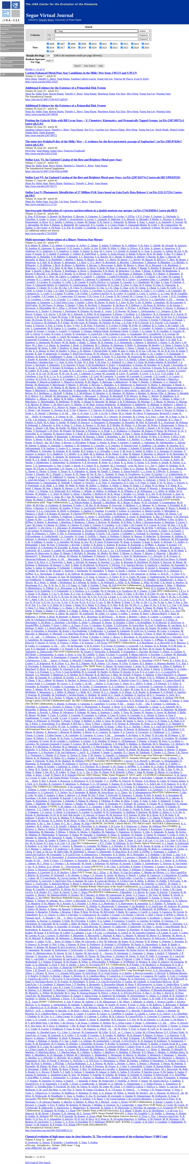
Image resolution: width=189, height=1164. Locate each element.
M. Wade (69, 485)
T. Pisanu (65, 721)
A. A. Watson (105, 1093)
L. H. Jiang (182, 596)
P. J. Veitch (172, 480)
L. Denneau (169, 1113)
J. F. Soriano (31, 1080)
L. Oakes (39, 941)
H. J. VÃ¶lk (157, 959)
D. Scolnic (68, 677)
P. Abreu (76, 1001)
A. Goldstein (51, 505)
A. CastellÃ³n (53, 889)
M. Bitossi (128, 265)
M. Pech (35, 1063)
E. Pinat (29, 562)
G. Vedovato (149, 480)
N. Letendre (132, 373)
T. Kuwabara (148, 547)
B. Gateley (111, 328)
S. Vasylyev (82, 763)
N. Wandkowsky (165, 579)
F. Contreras (164, 1016)
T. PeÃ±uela (174, 881)
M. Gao (82, 596)
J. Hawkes (94, 923)
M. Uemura (139, 803)
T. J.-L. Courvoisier (46, 511)
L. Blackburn (109, 502)
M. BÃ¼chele (107, 912)
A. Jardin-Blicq (171, 984)
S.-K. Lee (147, 840)
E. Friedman (88, 533)
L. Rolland (120, 439)
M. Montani (144, 401)
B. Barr (160, 256)
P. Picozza (99, 660)
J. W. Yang (182, 605)
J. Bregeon (63, 732)
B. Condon (103, 914)
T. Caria (52, 715)
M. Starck (173, 883)
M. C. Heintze (102, 345)
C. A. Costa (164, 293)
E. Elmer (66, 769)
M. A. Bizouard (153, 265)
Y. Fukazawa (94, 738)
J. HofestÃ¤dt (86, 628)
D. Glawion (167, 921)
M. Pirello (61, 428)
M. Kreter (64, 631)
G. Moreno (181, 401)
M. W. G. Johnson (53, 689)
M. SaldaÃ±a (162, 637)
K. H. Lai (182, 368)
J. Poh (62, 1066)
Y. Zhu (154, 610)
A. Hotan (172, 758)
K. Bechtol (70, 680)
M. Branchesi (65, 216)
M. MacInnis (142, 379)
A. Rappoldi (121, 660)
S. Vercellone (146, 660)
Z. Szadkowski (86, 1083)
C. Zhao (72, 499)
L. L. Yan (171, 605)
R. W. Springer (176, 995)
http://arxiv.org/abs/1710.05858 (41, 233)
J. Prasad (149, 428)
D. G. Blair (54, 268)
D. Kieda (44, 987)
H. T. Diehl (111, 669)
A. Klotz (37, 775)
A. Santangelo (32, 950)
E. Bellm (127, 806)
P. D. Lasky (122, 370)
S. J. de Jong (163, 1019)
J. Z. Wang (145, 485)
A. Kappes (135, 542)
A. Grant (84, 336)
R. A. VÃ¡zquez (114, 1089)
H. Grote (177, 336)
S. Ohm (76, 941)
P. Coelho (183, 875)
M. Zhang (38, 499)
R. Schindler (44, 695)
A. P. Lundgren (67, 379)
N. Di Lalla (157, 735)
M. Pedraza (181, 422)
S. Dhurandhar (44, 308)
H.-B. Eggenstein (103, 314)
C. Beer (171, 259)
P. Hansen (147, 1035)
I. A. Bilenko (178, 262)
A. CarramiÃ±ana (130, 976)
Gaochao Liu (101, 129)
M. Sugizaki (86, 834)
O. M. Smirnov (41, 1124)
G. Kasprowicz (61, 1107)
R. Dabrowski (46, 1107)
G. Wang (124, 485)
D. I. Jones (115, 353)
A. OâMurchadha (68, 559)
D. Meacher (99, 393)
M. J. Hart (37, 345)
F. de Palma (132, 735)
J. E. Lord (94, 376)
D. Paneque (55, 749)
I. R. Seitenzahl (72, 863)
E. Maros (153, 384)
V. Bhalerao (179, 585)
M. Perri (143, 649)
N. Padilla (161, 881)
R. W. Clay (43, 1016)
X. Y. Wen (112, 605)
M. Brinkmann (169, 271)
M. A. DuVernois (136, 978)
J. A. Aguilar (146, 513)
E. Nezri (157, 633)
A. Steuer (142, 570)
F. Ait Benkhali (137, 906)
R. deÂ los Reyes (66, 947)
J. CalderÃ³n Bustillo (117, 276)
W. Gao (62, 726)
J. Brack (84, 1010)
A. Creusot (156, 619)
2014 (135, 44)
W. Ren (152, 436)
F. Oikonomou (107, 1060)
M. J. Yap (66, 496)
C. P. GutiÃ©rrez (71, 854)
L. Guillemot (72, 741)
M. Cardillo (89, 654)
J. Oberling (52, 413)
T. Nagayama (54, 801)
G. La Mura (174, 741)
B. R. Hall (159, 339)
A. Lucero (70, 1049)
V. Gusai (44, 718)
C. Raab (68, 562)
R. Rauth (172, 944)
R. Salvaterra (66, 712)
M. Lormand (132, 376)
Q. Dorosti (182, 1023)
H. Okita (125, 801)
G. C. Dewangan (63, 588)
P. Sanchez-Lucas (150, 1072)
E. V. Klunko (155, 903)
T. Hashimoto (63, 829)
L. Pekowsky (45, 425)
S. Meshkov (75, 396)
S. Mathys (96, 1052)
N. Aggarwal (59, 248)
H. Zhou (179, 998)
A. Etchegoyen (148, 1026)
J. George (50, 331)
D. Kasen (134, 663)
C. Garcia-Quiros (86, 328)
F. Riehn (53, 1069)
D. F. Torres (60, 755)
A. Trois (69, 654)
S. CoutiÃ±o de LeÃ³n (36, 978)
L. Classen (95, 525)
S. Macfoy (110, 379)
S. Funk (106, 738)
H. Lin (135, 672)
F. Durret (155, 669)
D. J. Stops (114, 462)
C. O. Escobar (119, 1026)
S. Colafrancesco (87, 914)
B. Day (130, 302)
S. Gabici (91, 921)
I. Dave (89, 302)
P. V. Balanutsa (140, 786)
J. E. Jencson (87, 815)
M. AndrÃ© (72, 613)
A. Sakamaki (157, 832)
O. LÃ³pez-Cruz (125, 881)
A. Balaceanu (169, 1004)
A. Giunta (102, 227)
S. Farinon (146, 317)
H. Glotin (107, 625)
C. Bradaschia (95, 271)
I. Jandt (73, 1041)
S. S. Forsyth (156, 322)
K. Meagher (90, 553)
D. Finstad (177, 319)
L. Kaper (84, 726)
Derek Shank (162, 129)
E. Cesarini (126, 282)
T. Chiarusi (63, 619)
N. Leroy (120, 373)
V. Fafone (105, 317)
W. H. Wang (158, 485)
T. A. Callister (136, 276)
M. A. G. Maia (148, 689)
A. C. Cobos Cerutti (60, 1016)
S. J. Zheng (144, 610)
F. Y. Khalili (130, 359)
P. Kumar (103, 368)
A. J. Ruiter (165, 860)
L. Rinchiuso (93, 947)
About (3, 45)
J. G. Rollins (133, 439)
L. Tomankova (170, 1083)
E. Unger (130, 576)
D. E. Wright (53, 866)
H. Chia (157, 285)
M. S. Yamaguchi (166, 803)
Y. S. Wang (100, 605)
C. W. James (125, 628)
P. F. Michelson (40, 746)
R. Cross (162, 525)
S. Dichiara (106, 978)
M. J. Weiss (40, 582)
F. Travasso (172, 471)
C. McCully (154, 761)
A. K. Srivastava (150, 459)
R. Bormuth (62, 616)
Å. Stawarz (106, 953)
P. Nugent (136, 674)
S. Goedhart (161, 1122)
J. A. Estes (67, 970)
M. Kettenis (72, 1105)
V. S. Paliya (42, 749)
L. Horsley (40, 895)
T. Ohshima (104, 801)
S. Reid (130, 436)
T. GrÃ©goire (121, 625)
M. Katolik (148, 356)
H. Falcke (162, 1026)
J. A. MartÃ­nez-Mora (74, 633)
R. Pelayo (103, 993)
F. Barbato (182, 1004)
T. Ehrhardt (113, 530)
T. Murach (114, 938)
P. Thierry (56, 775)
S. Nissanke (136, 410)
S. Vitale (151, 482)
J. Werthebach (65, 582)
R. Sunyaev (64, 513)
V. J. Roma (146, 439)
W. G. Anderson (44, 251)
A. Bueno (159, 1010)
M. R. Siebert (98, 663)
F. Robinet (97, 439)
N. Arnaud (131, 251)
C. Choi (112, 840)
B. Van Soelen (180, 863)
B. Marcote (85, 1105)
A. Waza (178, 579)
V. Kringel (55, 368)
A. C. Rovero (42, 1072)
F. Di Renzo (156, 308)
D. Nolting (178, 410)
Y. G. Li (122, 599)
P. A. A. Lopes (147, 672)
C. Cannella (158, 806)
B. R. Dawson (118, 1019)
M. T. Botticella (139, 849)
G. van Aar (172, 1086)
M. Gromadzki (54, 854)
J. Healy (75, 345)
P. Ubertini (76, 513)
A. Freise (58, 325)
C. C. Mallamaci (91, 789)
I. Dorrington (69, 311)
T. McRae (68, 393)
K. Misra (89, 1102)
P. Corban (69, 293)
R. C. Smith (114, 695)
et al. (182, 227)
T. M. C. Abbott (44, 680)
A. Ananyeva (168, 248)
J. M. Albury (123, 1001)
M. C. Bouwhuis (89, 616)
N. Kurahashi (134, 547)
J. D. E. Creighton (178, 296)
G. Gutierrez (156, 686)
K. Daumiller (103, 1019)
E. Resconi (165, 562)
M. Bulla (152, 849)
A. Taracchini (52, 468)
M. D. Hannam (105, 342)
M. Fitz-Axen (77, 322)
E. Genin (180, 328)
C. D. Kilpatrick (42, 663)
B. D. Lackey (169, 368)
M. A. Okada (125, 413)
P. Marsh (177, 384)
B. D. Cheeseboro (98, 285)
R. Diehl (61, 511)
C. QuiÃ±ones (40, 883)
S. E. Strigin (151, 462)
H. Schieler (108, 1074)
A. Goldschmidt (50, 536)
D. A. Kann (126, 784)
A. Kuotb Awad (167, 1043)
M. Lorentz (31, 935)
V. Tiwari (62, 471)
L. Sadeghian (148, 442)
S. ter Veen (52, 967)
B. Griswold (156, 336)
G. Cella (66, 282)
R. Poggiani (93, 428)
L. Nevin (29, 410)
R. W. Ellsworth (176, 978)
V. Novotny (63, 1060)
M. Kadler (162, 628)
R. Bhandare (164, 262)
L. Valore (161, 1086)
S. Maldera (131, 744)
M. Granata (73, 336)
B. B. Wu (123, 605)
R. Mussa (100, 1058)
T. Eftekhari (167, 669)
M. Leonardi (108, 373)
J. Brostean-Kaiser (151, 522)
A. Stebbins (127, 695)
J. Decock (139, 914)
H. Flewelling (85, 826)
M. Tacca (139, 465)
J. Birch (56, 265)
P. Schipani (80, 712)
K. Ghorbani (153, 533)
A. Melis (97, 718)
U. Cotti (171, 976)
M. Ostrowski (88, 941)
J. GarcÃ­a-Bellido (71, 672)
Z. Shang (36, 772)
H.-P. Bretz (126, 522)
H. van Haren (175, 625)
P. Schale (99, 448)
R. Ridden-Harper (174, 766)
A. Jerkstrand (181, 843)
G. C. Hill (65, 539)
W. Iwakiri (120, 829)
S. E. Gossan (168, 334)
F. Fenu (68, 1029)
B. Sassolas (172, 445)
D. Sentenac (176, 451)
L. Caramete (166, 616)
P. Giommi (119, 646)
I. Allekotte (136, 1001)
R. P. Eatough (66, 1116)
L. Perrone (120, 1063)
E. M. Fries (86, 325)
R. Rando (131, 749)
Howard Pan (94, 419)
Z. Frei (48, 325)
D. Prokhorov (93, 944)
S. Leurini (73, 718)
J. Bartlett (68, 259)
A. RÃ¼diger (79, 442)
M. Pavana (43, 820)
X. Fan (136, 317)
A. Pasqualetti (98, 422)
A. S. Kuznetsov (157, 786)
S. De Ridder (90, 528)
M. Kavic (103, 967)
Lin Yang (64, 201)
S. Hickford (41, 539)
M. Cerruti (178, 912)
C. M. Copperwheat (168, 225)
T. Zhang (48, 499)
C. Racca (115, 637)
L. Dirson (179, 914)
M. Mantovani (41, 384)
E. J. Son (63, 459)
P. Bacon (141, 254)
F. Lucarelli (122, 654)
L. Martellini (41, 387)
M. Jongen (150, 628)
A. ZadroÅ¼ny (125, 496)
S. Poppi (76, 721)
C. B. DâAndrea (93, 683)
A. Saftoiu (76, 1072)
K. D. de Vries (116, 528)
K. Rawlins (103, 562)
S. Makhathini (175, 1122)
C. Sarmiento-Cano (57, 1074)
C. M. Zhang (79, 608)
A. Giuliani (176, 651)
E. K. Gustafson (120, 339)
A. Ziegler (71, 964)
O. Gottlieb (96, 812)
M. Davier (99, 302)
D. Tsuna (119, 474)
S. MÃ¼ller (88, 1058)
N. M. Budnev (108, 789)
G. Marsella (164, 1049)
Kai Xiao (120, 93)
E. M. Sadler (113, 758)
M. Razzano (89, 436)
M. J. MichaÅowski (106, 1102)
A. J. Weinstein (105, 488)
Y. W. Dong (31, 596)
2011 (103, 44)
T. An (176, 1102)
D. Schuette (59, 451)
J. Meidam (141, 393)
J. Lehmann (84, 373)
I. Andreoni (61, 766)
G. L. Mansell (170, 382)
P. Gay (85, 625)
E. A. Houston (153, 348)
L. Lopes (169, 1046)
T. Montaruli (45, 556)
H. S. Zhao (108, 610)
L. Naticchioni (99, 407)
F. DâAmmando (115, 735)
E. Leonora (150, 631)
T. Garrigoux (118, 921)
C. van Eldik (37, 959)
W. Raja (50, 761)
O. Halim (148, 339)
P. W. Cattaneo (158, 657)
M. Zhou (81, 499)
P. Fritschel (99, 325)
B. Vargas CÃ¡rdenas (93, 1089)
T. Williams (135, 869)
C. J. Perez (76, 425)
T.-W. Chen (110, 866)
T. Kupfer (40, 817)
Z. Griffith (90, 536)
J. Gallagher (126, 533)
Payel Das (30, 150)
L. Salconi (180, 442)
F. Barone (151, 256)
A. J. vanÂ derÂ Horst (162, 726)
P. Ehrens (117, 314)
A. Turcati (100, 576)
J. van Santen (62, 579)
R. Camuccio (153, 875)
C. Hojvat (111, 1038)
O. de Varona (173, 305)
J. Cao (63, 279)
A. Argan (58, 654)
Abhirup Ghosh (100, 331)
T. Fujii (132, 1029)
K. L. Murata (173, 798)
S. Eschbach (153, 918)
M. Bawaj (122, 259)
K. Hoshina (129, 539)
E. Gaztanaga (68, 686)
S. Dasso (91, 1019)
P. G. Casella (97, 225)
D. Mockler (140, 1055)
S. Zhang (137, 608)
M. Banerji (58, 680)
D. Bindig (116, 519)
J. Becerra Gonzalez (143, 973)
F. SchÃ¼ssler (76, 950)
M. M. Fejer (91, 319)
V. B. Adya (143, 245)
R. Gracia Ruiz (136, 625)
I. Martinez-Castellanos (78, 990)
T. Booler (137, 1110)
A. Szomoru (109, 1105)
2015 (145, 44)
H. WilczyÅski (175, 1093)
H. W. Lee (64, 373)
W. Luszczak (138, 550)
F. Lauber (56, 550)
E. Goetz (45, 334)
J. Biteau (130, 1007)
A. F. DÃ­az (168, 619)
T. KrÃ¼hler (145, 777)
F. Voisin (145, 959)
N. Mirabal (55, 746)
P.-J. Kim (48, 843)
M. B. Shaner (112, 454)
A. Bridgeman (118, 1010)
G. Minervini (31, 657)
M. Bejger (181, 259)
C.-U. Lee (159, 840)
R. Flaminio (92, 322)
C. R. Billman (44, 265)
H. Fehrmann (67, 319)
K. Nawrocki (93, 1107)
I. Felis (63, 625)
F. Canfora (90, 1013)
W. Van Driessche (175, 576)
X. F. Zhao (131, 610)
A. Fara (169, 715)
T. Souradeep (120, 459)
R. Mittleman (62, 401)
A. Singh (120, 456)
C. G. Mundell (173, 723)
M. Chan (155, 282)
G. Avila (141, 1004)
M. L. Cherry (65, 900)
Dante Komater (47, 132)
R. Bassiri (89, 259)
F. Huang (140, 539)
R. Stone (103, 462)
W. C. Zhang (170, 608)
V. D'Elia (129, 216)
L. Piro (151, 1116)
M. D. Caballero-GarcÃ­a (84, 889)
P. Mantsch (123, 1049)
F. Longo (174, 227)
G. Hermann (134, 923)
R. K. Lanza (75, 370)
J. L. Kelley (179, 542)
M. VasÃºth (123, 480)
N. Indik (112, 351)
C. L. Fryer (55, 672)
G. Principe (108, 749)
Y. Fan (74, 892)
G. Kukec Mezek (138, 1043)
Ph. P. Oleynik (108, 591)
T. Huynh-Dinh (99, 351)
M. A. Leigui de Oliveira (90, 1046)
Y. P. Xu (161, 605)
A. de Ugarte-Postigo (58, 777)
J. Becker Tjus (62, 519)
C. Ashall (87, 849)
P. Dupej (37, 314)
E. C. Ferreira (140, 319)
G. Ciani (161, 287)
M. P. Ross (54, 442)
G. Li (72, 599)
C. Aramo (99, 1004)
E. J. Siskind (93, 752)
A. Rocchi (108, 439)
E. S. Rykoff (167, 692)
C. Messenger (89, 396)
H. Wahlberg (68, 1093)
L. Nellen (44, 993)
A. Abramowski (106, 906)
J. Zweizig (157, 499)
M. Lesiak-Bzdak (71, 550)
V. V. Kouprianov (119, 700)
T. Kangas (114, 784)
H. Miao (143, 396)
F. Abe (183, 792)
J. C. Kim (59, 362)
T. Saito (134, 801)
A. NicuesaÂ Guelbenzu (47, 869)
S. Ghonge (86, 331)
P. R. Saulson (47, 448)
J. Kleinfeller (85, 1043)
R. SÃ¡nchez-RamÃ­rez (122, 1119)
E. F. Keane (118, 769)
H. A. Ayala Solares (108, 973)
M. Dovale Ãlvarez (101, 311)
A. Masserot (123, 387)
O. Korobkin (81, 1122)
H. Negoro (136, 832)
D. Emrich (162, 892)
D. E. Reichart (136, 700)
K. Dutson (79, 918)
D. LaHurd (30, 1046)
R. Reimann (127, 562)
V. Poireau (71, 944)
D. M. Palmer (131, 649)
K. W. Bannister (42, 758)
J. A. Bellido (65, 1007)
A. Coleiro (104, 619)
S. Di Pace (130, 308)
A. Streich (132, 1080)
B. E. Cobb (55, 809)
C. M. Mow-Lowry (60, 404)
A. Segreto (85, 1077)
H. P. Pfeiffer (113, 425)
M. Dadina (80, 709)
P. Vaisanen (148, 869)
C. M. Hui (88, 505)
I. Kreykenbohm (78, 631)
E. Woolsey (178, 582)
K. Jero (85, 542)
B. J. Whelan (79, 582)
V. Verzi (176, 1089)
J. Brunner (132, 616)
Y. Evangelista (128, 651)
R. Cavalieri (55, 282)
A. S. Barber (125, 973)
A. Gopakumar (134, 334)
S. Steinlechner (57, 462)
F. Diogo (137, 1023)
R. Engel (81, 1026)
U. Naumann (113, 556)
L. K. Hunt (113, 227)
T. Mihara (61, 832)
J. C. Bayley (135, 259)
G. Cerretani (113, 282)
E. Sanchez (180, 692)
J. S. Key (118, 359)
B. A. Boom (179, 268)
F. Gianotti (73, 657)
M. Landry (30, 370)
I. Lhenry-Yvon (133, 1046)
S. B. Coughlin (32, 296)
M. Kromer (97, 857)
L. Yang (56, 496)
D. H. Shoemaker (175, 454)
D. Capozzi (155, 680)
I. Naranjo (111, 1058)
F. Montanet (168, 1055)
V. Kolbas (93, 1142)
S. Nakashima (128, 938)
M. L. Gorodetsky (152, 334)
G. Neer (125, 556)
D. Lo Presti (157, 1046)
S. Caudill (175, 279)
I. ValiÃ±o (149, 1086)
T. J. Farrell (55, 769)
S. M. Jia (170, 596)
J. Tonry (129, 1113)
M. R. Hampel (134, 1035)
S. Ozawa (165, 897)
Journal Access (6, 37)
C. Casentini (162, 279)
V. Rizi (83, 1069)
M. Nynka (59, 1110)
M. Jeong (75, 542)
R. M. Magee (91, 382)
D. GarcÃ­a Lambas (130, 872)
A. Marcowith (92, 935)
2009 (82, 44)
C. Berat (77, 1007)
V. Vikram (68, 697)
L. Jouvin (157, 926)
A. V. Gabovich (46, 792)
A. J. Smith (162, 995)
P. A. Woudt (69, 1124)
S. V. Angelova (61, 251)
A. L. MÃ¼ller (45, 1058)
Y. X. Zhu (164, 610)
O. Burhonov (41, 906)
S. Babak (130, 254)
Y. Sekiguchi (164, 801)
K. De (96, 809)
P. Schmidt (145, 448)
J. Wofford (97, 494)
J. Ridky (44, 1069)
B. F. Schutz (87, 451)
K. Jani (38, 353)
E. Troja (83, 755)
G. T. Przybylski (54, 562)
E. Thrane (41, 471)
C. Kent (109, 359)
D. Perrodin (54, 721)
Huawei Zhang (117, 129)
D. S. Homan (31, 849)
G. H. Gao (63, 596)
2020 (93, 47)
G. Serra (106, 721)
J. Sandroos (164, 565)
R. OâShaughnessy (78, 416)
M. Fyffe (133, 325)
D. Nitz (42, 1060)
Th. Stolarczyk (97, 640)
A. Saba (97, 721)
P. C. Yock (53, 892)
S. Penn (65, 425)
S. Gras (93, 336)
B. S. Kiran (152, 815)
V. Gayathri (144, 328)
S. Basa (172, 613)
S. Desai (148, 683)
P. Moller (154, 219)
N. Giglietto (154, 738)
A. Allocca (132, 248)
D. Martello (177, 1049)
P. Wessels (152, 488)
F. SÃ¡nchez (134, 1072)
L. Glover (35, 334)
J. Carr (176, 616)
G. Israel (124, 227)
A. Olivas (52, 559)
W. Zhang (158, 608)
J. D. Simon (112, 663)
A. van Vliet (65, 1089)
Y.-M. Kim (100, 362)
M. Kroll (84, 547)
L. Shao (124, 454)
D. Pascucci (84, 422)
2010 (93, 44)
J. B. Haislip (103, 700)
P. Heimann (74, 1038)
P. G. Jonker (39, 857)
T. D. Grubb (80, 1035)
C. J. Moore (157, 401)
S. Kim (74, 1098)
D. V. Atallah (49, 254)
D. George (39, 331)
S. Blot (139, 519)
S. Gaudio (123, 328)
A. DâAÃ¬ (58, 646)
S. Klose (156, 227)
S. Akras (84, 875)
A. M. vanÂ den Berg (47, 1089)
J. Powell (139, 428)
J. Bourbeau (65, 522)
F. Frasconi (38, 325)
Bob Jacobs (74, 815)
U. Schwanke (102, 950)
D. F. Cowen (150, 525)
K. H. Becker (51, 1007)
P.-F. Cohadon (122, 290)
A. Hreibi (179, 348)
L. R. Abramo (72, 875)
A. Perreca (88, 425)
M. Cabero (60, 276)
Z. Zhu (94, 772)
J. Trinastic (39, 474)
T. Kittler (85, 544)
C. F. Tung (88, 576)
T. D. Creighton (33, 299)
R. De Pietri (91, 305)
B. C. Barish (115, 256)
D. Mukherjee (124, 404)
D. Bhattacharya (33, 588)
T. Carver (180, 522)
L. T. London (81, 376)
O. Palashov (54, 419)
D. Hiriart (66, 889)
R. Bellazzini (142, 729)
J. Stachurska (81, 570)
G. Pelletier (164, 941)
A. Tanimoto (124, 834)
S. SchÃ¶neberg (119, 568)
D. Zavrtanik (100, 1096)
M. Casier (37, 525)
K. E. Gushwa (103, 339)
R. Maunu (65, 553)
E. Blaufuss (128, 519)
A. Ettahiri (45, 625)
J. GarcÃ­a (137, 878)
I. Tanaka (78, 803)
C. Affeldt (155, 245)
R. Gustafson (135, 339)
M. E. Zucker (144, 499)
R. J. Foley (175, 660)
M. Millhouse (91, 399)
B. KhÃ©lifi (99, 929)
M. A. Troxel (41, 697)
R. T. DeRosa (132, 305)
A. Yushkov (79, 1096)
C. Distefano (58, 622)
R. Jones (126, 353)
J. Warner (36, 488)
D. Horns (48, 926)
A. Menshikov (39, 1055)
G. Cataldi (140, 1013)
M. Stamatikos (96, 570)
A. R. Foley (148, 1122)
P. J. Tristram (125, 803)
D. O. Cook (68, 809)
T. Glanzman (31, 741)
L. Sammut (67, 445)
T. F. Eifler (173, 683)
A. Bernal (55, 976)
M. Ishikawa (97, 829)
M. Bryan (94, 912)
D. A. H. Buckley (60, 872)
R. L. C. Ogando (109, 692)
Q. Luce (59, 1049)
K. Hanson (136, 536)
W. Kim (78, 362)
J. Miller (79, 399)
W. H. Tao (30, 605)
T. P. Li (182, 591)
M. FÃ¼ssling (78, 921)
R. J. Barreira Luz (34, 1007)
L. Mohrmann (78, 938)
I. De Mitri (53, 1023)
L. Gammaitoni (38, 328)
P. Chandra (171, 806)
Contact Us (5, 50)
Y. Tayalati (122, 640)
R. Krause (98, 1043)
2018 (71, 47)
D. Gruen (130, 686)
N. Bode (101, 268)
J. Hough (139, 348)
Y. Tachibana (99, 834)
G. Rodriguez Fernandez (128, 1069)
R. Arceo (49, 973)
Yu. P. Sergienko (77, 792)
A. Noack (156, 410)
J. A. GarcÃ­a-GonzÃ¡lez (108, 981)
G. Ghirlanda (169, 216)
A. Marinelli (55, 633)
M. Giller (103, 1032)
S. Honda (138, 795)
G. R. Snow (157, 1077)
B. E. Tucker (41, 769)
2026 (50, 51)
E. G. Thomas (137, 468)
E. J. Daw (121, 302)
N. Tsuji (141, 956)
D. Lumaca (53, 379)
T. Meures (147, 553)
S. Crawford (44, 872)
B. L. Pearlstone (166, 422)
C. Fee (56, 319)
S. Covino (119, 216)
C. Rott (66, 565)
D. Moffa (75, 401)
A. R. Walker (80, 697)
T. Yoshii (92, 837)
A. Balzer (52, 909)
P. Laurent (110, 511)
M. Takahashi (143, 752)
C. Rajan (135, 433)
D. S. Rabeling (91, 433)
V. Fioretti (45, 657)
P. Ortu (179, 718)
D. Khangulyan (83, 929)
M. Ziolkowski (159, 1096)
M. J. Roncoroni (169, 1069)
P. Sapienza (61, 640)
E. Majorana (106, 382)
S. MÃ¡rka (82, 384)
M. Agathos (31, 248)
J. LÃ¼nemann (122, 550)
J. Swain (73, 1083)
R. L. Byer (49, 276)
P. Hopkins (118, 348)
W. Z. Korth (164, 365)
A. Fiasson (42, 921)
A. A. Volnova (179, 900)
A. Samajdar (54, 445)
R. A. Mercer (31, 396)
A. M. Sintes (144, 456)
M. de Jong (138, 628)
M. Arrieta (183, 906)
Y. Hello (39, 628)
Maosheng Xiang (106, 93)
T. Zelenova (152, 496)
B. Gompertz (55, 784)
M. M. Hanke (69, 342)
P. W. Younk (168, 998)
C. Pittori (165, 651)
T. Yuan (103, 585)
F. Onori (54, 860)
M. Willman (155, 826)
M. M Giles (38, 505)
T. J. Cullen (72, 299)
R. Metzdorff (116, 396)
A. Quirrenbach (150, 944)
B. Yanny (170, 677)
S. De (138, 302)
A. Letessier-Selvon (114, 1046)
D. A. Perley (56, 820)
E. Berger (108, 666)
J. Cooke (139, 763)
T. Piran (96, 723)
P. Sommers (170, 1077)
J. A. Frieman (42, 672)
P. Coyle (145, 619)
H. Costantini (133, 619)
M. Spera (91, 712)
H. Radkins (106, 433)
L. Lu (111, 550)
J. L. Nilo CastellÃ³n (175, 872)
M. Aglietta (87, 1001)
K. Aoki (29, 795)
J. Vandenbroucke (156, 576)
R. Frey (67, 325)
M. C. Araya (106, 251)
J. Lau (88, 932)
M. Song (40, 570)
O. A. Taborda (115, 1083)
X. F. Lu (90, 602)
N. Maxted (139, 935)
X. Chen (124, 285)
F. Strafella (120, 1080)
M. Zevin (177, 496)
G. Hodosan (83, 784)
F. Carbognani (103, 279)
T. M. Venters (95, 755)
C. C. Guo (122, 596)
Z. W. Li (140, 599)
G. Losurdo (146, 376)
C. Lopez (41, 789)
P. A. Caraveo (127, 732)
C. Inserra (65, 846)
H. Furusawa (125, 795)
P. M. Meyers (130, 396)
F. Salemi (42, 445)
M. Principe (78, 431)
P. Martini (173, 689)
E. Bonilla (153, 268)
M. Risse (63, 1069)
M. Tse (89, 474)
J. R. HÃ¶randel (149, 1038)
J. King (110, 929)
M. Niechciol (165, 1058)
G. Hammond (43, 342)
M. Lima (135, 689)
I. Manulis (141, 857)
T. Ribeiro (30, 875)
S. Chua (124, 287)
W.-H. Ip (54, 815)
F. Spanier (78, 953)
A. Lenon (96, 373)
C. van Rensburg (53, 959)
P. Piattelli (74, 637)
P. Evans (74, 777)
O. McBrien (165, 857)
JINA (3, 58)
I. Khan (141, 359)
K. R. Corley (116, 293)
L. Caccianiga (65, 1013)
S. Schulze (85, 1098)
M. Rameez (91, 562)
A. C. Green (124, 336)
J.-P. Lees (97, 932)
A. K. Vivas (129, 677)
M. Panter (123, 941)
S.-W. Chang (117, 766)
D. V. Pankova (115, 559)
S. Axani (131, 516)
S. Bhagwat (150, 262)
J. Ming (154, 399)
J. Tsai (140, 967)
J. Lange (54, 370)
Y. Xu (62, 585)
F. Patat (93, 860)
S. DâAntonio (175, 299)
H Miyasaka (104, 817)
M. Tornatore (46, 886)
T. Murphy (101, 758)
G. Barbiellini (130, 657)
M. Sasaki (46, 950)
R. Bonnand (166, 268)
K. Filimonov (39, 533)
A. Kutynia (144, 368)
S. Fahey (163, 530)
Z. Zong (172, 1096)
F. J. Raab (78, 433)
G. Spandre (116, 752)
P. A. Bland (125, 1110)
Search (3, 33)
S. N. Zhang (42, 593)
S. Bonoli (131, 875)
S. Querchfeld (135, 1066)
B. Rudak (129, 947)
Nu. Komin (162, 929)
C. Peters (131, 1063)
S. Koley (110, 365)
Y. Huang (152, 596)
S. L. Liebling (54, 970)
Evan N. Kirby (141, 79)
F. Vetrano (76, 482)
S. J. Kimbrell (114, 362)
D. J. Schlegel (55, 677)
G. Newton (56, 410)
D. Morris (160, 772)
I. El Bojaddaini (143, 622)
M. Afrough (168, 245)
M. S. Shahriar (97, 454)
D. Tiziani (90, 956)
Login (3, 74)
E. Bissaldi (95, 502)
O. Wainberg (82, 1093)
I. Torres (65, 998)
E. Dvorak (87, 530)
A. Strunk (163, 462)
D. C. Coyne (150, 296)
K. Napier (71, 407)
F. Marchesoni (57, 384)
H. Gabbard (145, 325)
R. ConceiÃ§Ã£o (134, 1016)
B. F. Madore (146, 663)
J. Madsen (151, 550)
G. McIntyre (174, 390)
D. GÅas (114, 1032)
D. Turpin (146, 640)
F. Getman (156, 216)
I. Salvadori (176, 637)
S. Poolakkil (173, 505)
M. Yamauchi (55, 837)
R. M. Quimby (109, 820)
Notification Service (8, 41)
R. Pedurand (31, 425)
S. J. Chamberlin (141, 282)
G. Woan (75, 494)
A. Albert (60, 613)
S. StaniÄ (69, 1080)
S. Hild (52, 348)
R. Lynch (81, 379)
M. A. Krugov (64, 903)
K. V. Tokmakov (77, 471)
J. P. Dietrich (160, 683)
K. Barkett (139, 256)
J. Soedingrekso (178, 568)
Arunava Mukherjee (106, 404)
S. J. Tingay (139, 895)
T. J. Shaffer (70, 454)
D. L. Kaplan (68, 758)
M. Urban (115, 1086)
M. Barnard (64, 909)
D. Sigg (85, 456)
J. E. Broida (52, 273)
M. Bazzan (147, 259)
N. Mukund (153, 404)
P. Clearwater (72, 290)
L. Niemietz (179, 1058)
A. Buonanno (173, 273)
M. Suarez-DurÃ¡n (159, 1080)
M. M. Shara (121, 869)
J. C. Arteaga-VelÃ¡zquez (68, 973)
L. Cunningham (102, 299)
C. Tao (86, 772)
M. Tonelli (102, 471)
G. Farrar (183, 1026)
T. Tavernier (41, 956)
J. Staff (46, 775)
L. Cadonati (74, 276)
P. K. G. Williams (156, 677)
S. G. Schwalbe (102, 451)
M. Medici (102, 553)
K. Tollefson (53, 998)
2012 (114, 44)
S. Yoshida (93, 585)
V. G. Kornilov (109, 786)
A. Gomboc (72, 726)
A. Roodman (153, 692)
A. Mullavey (166, 404)
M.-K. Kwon (36, 843)
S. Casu (111, 715)
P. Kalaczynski (111, 542)
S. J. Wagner (44, 962)
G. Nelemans (139, 407)
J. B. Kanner (79, 356)
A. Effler (88, 314)
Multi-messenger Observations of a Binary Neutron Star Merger (64, 239)
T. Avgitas (134, 613)
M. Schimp (120, 1074)
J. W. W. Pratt (162, 428)
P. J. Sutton (87, 465)
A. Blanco (155, 1007)
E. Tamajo (45, 1142)
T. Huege (29, 1041)
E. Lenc (80, 758)
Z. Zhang (83, 610)
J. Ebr (73, 1026)
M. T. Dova (48, 1026)
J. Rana (122, 820)
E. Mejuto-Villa (155, 393)
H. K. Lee (41, 373)
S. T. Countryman (64, 296)
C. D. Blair (42, 268)
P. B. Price (39, 562)
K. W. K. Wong (112, 494)
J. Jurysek (115, 1041)
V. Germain (74, 331)
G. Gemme (169, 328)
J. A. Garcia (46, 812)
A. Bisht (118, 265)
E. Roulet (30, 1072)
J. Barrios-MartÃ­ (158, 613)
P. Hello (129, 345)
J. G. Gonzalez (66, 536)
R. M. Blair (67, 268)
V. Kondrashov (123, 365)
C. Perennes (178, 941)
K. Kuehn (114, 689)
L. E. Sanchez (113, 445)
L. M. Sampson (82, 445)
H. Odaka (66, 941)
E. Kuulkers (146, 508)
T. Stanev (109, 570)
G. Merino (136, 553)
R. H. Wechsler (96, 697)
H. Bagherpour (144, 516)
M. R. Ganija (54, 328)
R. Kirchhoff (171, 362)
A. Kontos (137, 365)
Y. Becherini (77, 909)
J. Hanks (81, 342)
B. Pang (123, 419)
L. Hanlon (86, 511)
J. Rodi (39, 513)
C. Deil (149, 914)
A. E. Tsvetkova (124, 591)
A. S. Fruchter (40, 784)
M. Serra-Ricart (106, 792)
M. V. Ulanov (140, 591)
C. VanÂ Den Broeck (157, 477)
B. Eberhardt (100, 530)
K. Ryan (112, 442)
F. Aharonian (121, 906)
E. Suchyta (139, 695)
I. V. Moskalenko (100, 746)
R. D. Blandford (170, 729)
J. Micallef (172, 553)
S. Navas (147, 633)
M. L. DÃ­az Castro (122, 1023)
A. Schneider (89, 568)
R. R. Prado (86, 1066)
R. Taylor (91, 468)
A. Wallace (121, 579)
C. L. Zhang (66, 608)
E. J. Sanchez (97, 445)
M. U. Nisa (70, 993)
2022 (114, 47)
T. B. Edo (61, 314)
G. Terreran (165, 863)
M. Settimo (151, 950)
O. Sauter (60, 448)
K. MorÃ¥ (91, 938)
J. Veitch (161, 480)
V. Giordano (95, 625)
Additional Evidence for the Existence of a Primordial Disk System (65, 87)
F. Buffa (181, 712)
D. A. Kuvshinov (138, 789)
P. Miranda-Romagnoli (162, 990)
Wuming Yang (163, 93)
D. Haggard (47, 1110)
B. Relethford (141, 562)
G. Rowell (118, 947)
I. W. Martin (55, 387)
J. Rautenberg (179, 1066)
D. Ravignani (32, 1069)
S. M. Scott (125, 451)
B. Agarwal (180, 245)
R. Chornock (66, 669)
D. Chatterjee (62, 285)
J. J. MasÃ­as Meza (66, 1052)
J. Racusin (38, 508)
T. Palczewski (87, 559)
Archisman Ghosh (119, 331)
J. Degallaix (159, 302)
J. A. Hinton (148, 923)
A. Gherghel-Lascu (46, 1032)
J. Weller (109, 697)
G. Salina (122, 1072)
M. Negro (115, 746)
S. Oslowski (39, 761)
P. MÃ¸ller (76, 723)
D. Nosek (51, 1060)
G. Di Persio (99, 657)
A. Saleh (111, 1072)
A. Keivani (166, 542)
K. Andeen (53, 516)
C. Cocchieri (95, 290)
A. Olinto (121, 1060)
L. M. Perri (100, 425)
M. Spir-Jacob (91, 953)
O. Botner (39, 522)
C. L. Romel (172, 439)
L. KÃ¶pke (148, 544)
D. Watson (130, 222)
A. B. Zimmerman (127, 499)
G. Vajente (69, 477)
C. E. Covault (39, 1019)
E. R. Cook (79, 669)
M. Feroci (154, 651)
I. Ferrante (127, 319)
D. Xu (130, 843)
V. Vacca (149, 721)
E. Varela (77, 1089)
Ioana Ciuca (56, 150)
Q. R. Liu (102, 550)
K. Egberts (112, 918)
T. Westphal (180, 488)
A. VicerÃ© (88, 482)
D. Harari (158, 1035)
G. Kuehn (92, 368)
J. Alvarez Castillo (164, 1001)
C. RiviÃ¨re (168, 993)
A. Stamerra (103, 712)
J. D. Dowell (39, 970)
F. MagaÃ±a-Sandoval (48, 382)
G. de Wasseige (132, 528)
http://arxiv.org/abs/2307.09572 (41, 135)
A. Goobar (84, 812)
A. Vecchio (136, 480)
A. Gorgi (41, 1035)
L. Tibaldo (48, 755)
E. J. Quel (122, 1066)
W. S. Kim (88, 362)
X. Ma (107, 602)
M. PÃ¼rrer (170, 431)
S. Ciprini (38, 735)
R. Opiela (106, 1107)
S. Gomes (66, 334)
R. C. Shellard (113, 1077)
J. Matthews (109, 1052)
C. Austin (101, 254)
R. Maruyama (42, 553)
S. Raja (126, 433)
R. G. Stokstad (171, 570)
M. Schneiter (147, 883)
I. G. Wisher (122, 998)
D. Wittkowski (39, 1096)
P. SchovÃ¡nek (160, 1074)
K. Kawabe (41, 359)
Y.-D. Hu (175, 886)
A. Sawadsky (87, 448)
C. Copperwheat (83, 809)
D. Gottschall (44, 923)
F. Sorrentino (105, 459)
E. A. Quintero (44, 433)
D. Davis (110, 302)
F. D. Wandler (148, 579)
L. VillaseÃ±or (39, 1093)
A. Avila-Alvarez (116, 254)
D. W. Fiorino (61, 981)
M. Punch (136, 944)
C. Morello (180, 1055)
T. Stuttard (58, 574)
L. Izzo (176, 854)
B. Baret (144, 613)
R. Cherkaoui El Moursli (43, 619)
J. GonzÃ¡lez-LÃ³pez (164, 1098)
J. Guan (112, 596)
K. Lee (74, 373)
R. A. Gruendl (89, 672)
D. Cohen (134, 290)
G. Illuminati (111, 628)
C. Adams (93, 245)
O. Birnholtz (79, 265)
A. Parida (61, 422)
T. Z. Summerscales (43, 465)
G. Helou (164, 812)
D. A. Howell (140, 761)
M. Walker (91, 485)
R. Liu (41, 935)
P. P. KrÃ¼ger (52, 932)
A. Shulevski (65, 967)
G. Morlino (31, 1058)
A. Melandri (142, 219)
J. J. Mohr (81, 692)
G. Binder (105, 519)
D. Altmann (40, 516)
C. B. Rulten (141, 947)
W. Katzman (180, 356)
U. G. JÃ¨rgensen (99, 784)
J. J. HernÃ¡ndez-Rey (55, 628)
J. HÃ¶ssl (72, 628)
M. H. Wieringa (170, 1119)
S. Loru (63, 718)
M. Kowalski (61, 547)
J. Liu (40, 376)
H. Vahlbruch (56, 477)
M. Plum (53, 1066)
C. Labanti (166, 654)
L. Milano (42, 399)
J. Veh (97, 959)
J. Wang (77, 605)
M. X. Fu (52, 596)
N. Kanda (157, 795)
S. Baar (59, 795)
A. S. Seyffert (165, 950)
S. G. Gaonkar (69, 328)
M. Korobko (150, 365)
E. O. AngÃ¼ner (154, 906)
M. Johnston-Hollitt (57, 895)
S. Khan (150, 359)
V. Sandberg (145, 445)
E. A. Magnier (100, 826)
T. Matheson (56, 674)
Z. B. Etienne (41, 317)
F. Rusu (144, 820)
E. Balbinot (176, 666)
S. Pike (81, 820)
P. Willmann (113, 962)
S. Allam (164, 666)
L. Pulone (54, 712)
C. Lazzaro (159, 370)
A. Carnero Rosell (171, 680)
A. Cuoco (98, 735)
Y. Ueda (171, 834)
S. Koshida (53, 798)
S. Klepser (120, 929)
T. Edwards (100, 918)
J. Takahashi (39, 803)
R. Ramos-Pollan (162, 1066)
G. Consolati (150, 1016)
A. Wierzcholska (97, 962)
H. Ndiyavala (158, 938)
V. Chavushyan (169, 875)
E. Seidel (137, 451)
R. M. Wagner (70, 962)
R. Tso (98, 474)
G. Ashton (168, 251)
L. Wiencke (160, 1093)
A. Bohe (132, 268)
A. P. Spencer (134, 459)
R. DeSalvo (160, 305)
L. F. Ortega (59, 416)
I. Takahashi (142, 897)
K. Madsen (63, 817)
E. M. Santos (167, 1072)
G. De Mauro (177, 1019)
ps (45, 1148)
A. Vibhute (48, 588)
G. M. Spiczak (53, 570)
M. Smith (102, 695)
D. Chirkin (60, 525)
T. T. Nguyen (95, 410)
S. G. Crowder (58, 299)
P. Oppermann (151, 413)
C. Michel (154, 396)
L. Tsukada (108, 474)
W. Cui (160, 593)
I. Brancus (95, 1010)
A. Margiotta (41, 633)
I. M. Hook (166, 854)
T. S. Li (145, 697)
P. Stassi (93, 1080)
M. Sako (29, 677)
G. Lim (137, 840)
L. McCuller (144, 390)
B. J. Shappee (83, 663)
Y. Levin (144, 373)
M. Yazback (78, 496)
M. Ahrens (171, 513)
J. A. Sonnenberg (78, 459)
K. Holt (96, 348)
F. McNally (77, 553)
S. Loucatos (174, 631)
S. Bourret (74, 616)
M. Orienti (157, 746)
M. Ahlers (159, 513)
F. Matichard (39, 390)
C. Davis (124, 683)
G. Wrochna (136, 1107)
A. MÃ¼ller (178, 857)
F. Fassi (55, 625)
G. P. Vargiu (161, 721)
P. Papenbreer (157, 1060)
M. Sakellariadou (164, 442)
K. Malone (30, 990)
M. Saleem (30, 445)
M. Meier (114, 553)
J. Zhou (129, 772)
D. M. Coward (121, 296)
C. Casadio (40, 1105)
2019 (82, 47)
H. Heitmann (117, 345)
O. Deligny (105, 1023)
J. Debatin (93, 1023)
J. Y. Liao (163, 599)
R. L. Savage (73, 448)
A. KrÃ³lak (80, 368)
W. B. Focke (63, 738)
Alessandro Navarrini (154, 718)
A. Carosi (153, 912)
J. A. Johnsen (85, 1041)
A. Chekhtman (157, 732)
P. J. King (138, 362)
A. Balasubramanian (153, 585)
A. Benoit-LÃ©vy (86, 680)
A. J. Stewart (39, 967)
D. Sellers (148, 451)
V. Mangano (156, 382)
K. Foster (145, 809)
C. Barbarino (99, 849)
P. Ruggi (91, 442)
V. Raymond (75, 436)
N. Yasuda (182, 803)
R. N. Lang (42, 370)
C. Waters (143, 826)
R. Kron (104, 689)
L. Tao (184, 602)
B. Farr (156, 317)
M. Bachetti (170, 712)
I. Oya (100, 941)
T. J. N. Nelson (155, 407)
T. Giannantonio (99, 686)
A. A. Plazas (125, 692)
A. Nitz (146, 410)
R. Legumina (70, 1046)
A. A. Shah (82, 454)
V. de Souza (81, 1023)
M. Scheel (110, 448)
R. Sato (72, 1074)
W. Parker (72, 422)
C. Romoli (106, 947)
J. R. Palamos (39, 419)
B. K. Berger (54, 262)
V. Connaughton (167, 502)
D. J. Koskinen (45, 547)
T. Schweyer (180, 866)
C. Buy (38, 276)
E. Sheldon (90, 695)
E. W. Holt (122, 1038)
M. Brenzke (114, 522)
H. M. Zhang (103, 608)
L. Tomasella (117, 222)
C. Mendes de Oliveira (152, 872)
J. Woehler (86, 494)
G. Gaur (134, 328)
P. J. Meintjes (164, 935)
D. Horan (112, 741)
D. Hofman (85, 348)
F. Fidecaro (165, 319)
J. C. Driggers (163, 311)
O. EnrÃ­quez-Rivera (42, 981)
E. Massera (110, 387)
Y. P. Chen (150, 593)
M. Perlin (108, 1063)
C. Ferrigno (133, 508)
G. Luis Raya (144, 987)
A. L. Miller (54, 399)
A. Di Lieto (118, 308)
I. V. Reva (92, 903)
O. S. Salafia (55, 222)
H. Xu (153, 605)
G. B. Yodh (154, 998)
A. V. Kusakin (79, 903)
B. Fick (76, 1029)
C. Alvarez (38, 973)
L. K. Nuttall (38, 413)
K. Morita (82, 832)
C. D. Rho (156, 993)
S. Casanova (165, 912)
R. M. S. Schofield (175, 448)
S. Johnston (78, 769)
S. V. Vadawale (91, 588)
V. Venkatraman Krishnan (98, 769)
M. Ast (177, 251)
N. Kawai (142, 829)
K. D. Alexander (151, 666)
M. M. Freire (120, 1029)
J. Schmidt (133, 448)
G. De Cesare (40, 227)
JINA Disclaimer (7, 66)
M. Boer (44, 225)
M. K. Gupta (88, 339)
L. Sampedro (133, 883)
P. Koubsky (56, 1142)
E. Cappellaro (106, 216)
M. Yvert (111, 496)
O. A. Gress (122, 789)
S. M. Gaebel (172, 325)
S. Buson (87, 732)
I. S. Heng (166, 345)
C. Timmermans (132, 1083)
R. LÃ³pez (180, 1046)
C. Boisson (174, 909)
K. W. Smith (130, 846)
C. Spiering (67, 570)
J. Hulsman (41, 1041)
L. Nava (87, 723)
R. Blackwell (145, 909)
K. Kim (69, 362)
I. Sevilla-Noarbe (75, 695)
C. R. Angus (75, 849)
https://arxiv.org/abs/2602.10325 (41, 81)
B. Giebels (154, 921)
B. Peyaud (43, 944)
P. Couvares (80, 296)
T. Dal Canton (129, 299)
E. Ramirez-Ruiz (48, 666)
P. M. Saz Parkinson (65, 752)
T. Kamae (141, 741)
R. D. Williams (125, 491)
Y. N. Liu (73, 602)
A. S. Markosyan (123, 384)
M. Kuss (163, 741)
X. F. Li (113, 599)
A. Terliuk (151, 574)
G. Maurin (128, 935)
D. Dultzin (109, 878)
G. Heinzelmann (109, 923)
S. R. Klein (96, 544)
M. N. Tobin (38, 576)
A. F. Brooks (65, 273)
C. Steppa (149, 953)
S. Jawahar (63, 353)
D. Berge (105, 909)
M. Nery (168, 407)
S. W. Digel (145, 735)
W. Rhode (178, 562)
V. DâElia (143, 703)
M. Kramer (79, 1116)
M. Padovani (110, 941)
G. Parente (170, 1060)
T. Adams (104, 245)
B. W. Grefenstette (112, 812)
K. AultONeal (89, 254)
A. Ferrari (63, 660)
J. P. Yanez (71, 585)
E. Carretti (62, 715)
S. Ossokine (97, 416)
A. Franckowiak (73, 533)
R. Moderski (48, 938)
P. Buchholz (147, 1010)
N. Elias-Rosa (119, 851)
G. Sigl (124, 1077)
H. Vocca (168, 482)
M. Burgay (30, 715)
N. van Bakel (93, 477)
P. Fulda (123, 325)
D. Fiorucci (37, 322)
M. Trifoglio (86, 657)
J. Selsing (68, 222)
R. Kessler (125, 672)
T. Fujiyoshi (112, 795)
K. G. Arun (143, 251)
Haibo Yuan (42, 93)
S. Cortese (151, 293)
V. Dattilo (79, 302)
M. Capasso (131, 912)
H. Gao (73, 596)
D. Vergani (147, 712)
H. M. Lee (52, 373)
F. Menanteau (44, 692)
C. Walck (110, 579)
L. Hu (153, 769)
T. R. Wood (166, 582)
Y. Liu (64, 602)
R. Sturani (175, 462)
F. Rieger (81, 947)
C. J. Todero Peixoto (151, 1083)
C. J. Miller (57, 692)
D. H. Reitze (141, 436)
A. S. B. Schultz (58, 826)
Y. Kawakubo (114, 897)
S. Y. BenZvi (31, 976)
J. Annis (137, 666)
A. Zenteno (182, 677)
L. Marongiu (86, 718)
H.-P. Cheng (145, 285)
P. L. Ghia (62, 1032)
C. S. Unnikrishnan (173, 474)
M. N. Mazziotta (161, 744)
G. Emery (124, 918)
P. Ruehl (55, 1072)
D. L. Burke (143, 680)
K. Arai (94, 251)
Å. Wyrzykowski (70, 866)
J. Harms (162, 342)
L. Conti (45, 293)
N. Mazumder (80, 390)
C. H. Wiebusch (106, 582)
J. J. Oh (93, 413)
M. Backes (41, 909)
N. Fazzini (43, 1029)
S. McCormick (129, 390)
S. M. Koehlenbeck (95, 365)
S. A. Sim (42, 846)
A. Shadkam (98, 1077)
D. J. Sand (150, 700)
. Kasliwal (145, 227)
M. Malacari (82, 1049)
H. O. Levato (66, 789)
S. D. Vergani (119, 723)
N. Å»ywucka (93, 964)
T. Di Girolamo (103, 308)
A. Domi (83, 622)
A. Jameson (143, 769)
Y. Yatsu (56, 823)
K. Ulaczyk (125, 781)
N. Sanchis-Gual (129, 445)
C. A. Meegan (143, 505)
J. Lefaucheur (110, 932)
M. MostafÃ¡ (31, 993)
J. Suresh (75, 465)
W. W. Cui (170, 593)
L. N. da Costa (111, 683)
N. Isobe (109, 829)
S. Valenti (174, 700)
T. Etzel (53, 317)
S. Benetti (52, 216)
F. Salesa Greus (90, 995)
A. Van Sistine (170, 820)
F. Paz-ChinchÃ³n (164, 674)
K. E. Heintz (119, 854)
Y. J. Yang (39, 608)
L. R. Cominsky (174, 290)
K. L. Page (117, 649)
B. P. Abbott (31, 245)
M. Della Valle (61, 851)
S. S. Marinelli (44, 990)
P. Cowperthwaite (95, 669)
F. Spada (105, 752)
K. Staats (164, 459)
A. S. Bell (42, 262)
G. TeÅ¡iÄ (164, 574)
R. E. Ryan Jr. (102, 1119)
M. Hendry (154, 345)
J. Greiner (113, 777)
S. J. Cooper (56, 293)
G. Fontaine (55, 921)
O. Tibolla (41, 998)
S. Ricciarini (79, 900)
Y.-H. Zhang (60, 499)
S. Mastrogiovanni (173, 387)
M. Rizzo (58, 439)
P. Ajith (102, 248)
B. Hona (129, 984)
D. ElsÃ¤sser (174, 622)
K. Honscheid (171, 686)
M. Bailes (150, 763)
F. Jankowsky (134, 926)
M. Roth (183, 1069)
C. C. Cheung (172, 732)
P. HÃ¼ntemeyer (143, 984)
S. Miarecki (160, 553)
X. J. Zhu (112, 499)
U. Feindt (135, 809)
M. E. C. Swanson (156, 695)
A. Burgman (168, 522)
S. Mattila (153, 857)
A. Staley (175, 459)
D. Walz (94, 1093)
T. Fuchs (100, 533)
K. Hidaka (76, 829)
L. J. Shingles (116, 846)
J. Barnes (56, 763)
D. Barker (128, 256)
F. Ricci (175, 436)
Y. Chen (134, 285)
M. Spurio (84, 640)
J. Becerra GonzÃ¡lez (167, 1116)
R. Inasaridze (141, 903)
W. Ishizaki (52, 900)
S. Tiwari (52, 471)
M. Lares (88, 881)
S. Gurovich (45, 881)
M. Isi (161, 351)
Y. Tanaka (156, 752)
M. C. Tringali (53, 474)
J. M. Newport (42, 410)
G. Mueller (76, 404)
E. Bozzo (170, 508)
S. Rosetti (52, 781)
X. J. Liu (55, 602)
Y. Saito (144, 801)
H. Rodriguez (119, 883)
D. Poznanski (43, 763)
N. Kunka (153, 1043)
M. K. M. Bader (155, 254)
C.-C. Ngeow (153, 817)
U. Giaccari (74, 1032)
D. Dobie (55, 758)
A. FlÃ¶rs (144, 851)
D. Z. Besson (92, 519)
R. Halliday (120, 1035)
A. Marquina (165, 384)
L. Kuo (134, 368)
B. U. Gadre (158, 325)
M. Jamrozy (105, 926)
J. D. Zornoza (86, 642)
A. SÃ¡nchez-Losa (145, 637)
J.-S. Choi (71, 843)
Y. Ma (90, 379)
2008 (71, 44)
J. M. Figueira (88, 1029)
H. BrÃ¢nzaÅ (107, 616)
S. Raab (163, 944)
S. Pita (61, 944)
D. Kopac (109, 726)
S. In (27, 542)
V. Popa (84, 637)
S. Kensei (152, 741)
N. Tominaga (111, 803)
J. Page (160, 416)
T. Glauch (176, 533)
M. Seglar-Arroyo (135, 950)
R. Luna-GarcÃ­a (160, 987)
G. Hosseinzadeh (169, 761)
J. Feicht (79, 319)
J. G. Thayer (168, 752)
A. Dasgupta (43, 302)
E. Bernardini (78, 519)
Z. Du (174, 311)
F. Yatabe (67, 837)
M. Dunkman (74, 530)
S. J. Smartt (168, 843)
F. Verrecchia (98, 651)
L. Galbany (170, 851)
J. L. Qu (152, 602)
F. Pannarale (161, 419)
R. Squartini (45, 1080)
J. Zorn (81, 964)
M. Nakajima (108, 832)
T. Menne (124, 553)
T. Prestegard (39, 431)
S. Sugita (74, 834)
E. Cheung (49, 525)
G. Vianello (108, 755)
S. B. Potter (160, 869)
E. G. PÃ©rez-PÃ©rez (129, 993)
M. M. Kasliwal (114, 815)
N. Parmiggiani (58, 657)
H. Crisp (138, 837)
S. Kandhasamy (54, 356)
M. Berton (124, 849)
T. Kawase (168, 829)
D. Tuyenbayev (132, 474)
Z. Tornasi (114, 471)
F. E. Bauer (112, 849)
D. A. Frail (168, 809)
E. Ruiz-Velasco (61, 995)
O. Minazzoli (128, 399)
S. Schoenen (103, 568)
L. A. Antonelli (163, 222)
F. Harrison (141, 812)
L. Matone (52, 390)
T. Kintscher (62, 544)
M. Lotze (161, 631)
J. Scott (115, 451)
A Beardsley (126, 892)
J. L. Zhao (120, 610)
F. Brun (75, 912)
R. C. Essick (177, 314)
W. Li (89, 599)
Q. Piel (52, 944)
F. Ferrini (153, 319)
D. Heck (63, 1038)
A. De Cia (47, 851)
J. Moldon (97, 1105)
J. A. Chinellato (179, 1013)
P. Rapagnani (61, 436)
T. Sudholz (175, 1080)
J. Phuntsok (154, 1063)
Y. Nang (126, 602)
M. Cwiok (179, 1105)
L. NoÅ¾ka (76, 1060)
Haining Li (68, 165)
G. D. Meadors (113, 393)
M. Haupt (83, 923)
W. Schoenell (57, 875)
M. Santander (178, 565)
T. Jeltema (38, 689)
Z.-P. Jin (134, 227)
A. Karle (155, 542)
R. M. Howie (42, 1113)
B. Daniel (81, 1019)
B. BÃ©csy (160, 259)
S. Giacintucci (70, 812)
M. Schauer (83, 1074)
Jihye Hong (31, 79)
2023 (124, 47)
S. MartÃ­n (66, 1102)
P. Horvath (163, 1038)
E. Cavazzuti (142, 732)
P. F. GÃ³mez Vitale (174, 1032)
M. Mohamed (62, 938)
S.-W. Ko (181, 840)
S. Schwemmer (117, 950)
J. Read (99, 436)
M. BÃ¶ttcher (160, 909)
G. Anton (89, 516)
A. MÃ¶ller (130, 766)
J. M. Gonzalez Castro (114, 334)
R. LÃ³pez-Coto (178, 987)
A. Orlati (170, 718)
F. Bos (171, 519)
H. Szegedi (124, 863)
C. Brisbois (76, 976)
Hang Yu (89, 496)
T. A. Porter (95, 749)
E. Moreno (181, 990)
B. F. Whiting (73, 491)
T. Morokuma (144, 798)
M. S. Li (80, 599)
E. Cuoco (116, 299)
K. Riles (48, 439)
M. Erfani (106, 1026)
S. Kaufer (30, 359)
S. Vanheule (48, 579)
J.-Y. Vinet (140, 482)
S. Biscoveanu (105, 265)
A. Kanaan (77, 881)
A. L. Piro (70, 663)
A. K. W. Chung (137, 287)
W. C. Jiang (31, 599)
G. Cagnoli (86, 276)
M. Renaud (51, 947)
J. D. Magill (119, 744)
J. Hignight (53, 539)
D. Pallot (100, 895)
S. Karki (106, 356)
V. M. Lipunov (75, 786)
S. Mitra (175, 399)
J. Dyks (89, 918)
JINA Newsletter (7, 62)
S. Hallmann (160, 625)
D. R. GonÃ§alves (166, 878)
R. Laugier (178, 837)
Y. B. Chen (138, 593)
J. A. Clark (58, 290)
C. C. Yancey (44, 496)
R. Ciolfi (152, 225)
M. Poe (81, 428)
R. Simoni (59, 953)
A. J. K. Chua (112, 287)
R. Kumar (114, 368)
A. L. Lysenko (92, 591)
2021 (103, 47)
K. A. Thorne (176, 468)
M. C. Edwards (75, 314)
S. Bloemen (80, 268)
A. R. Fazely (175, 530)
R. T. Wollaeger (97, 1122)
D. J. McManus (41, 393)
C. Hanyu (40, 829)
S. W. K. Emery (92, 646)
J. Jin (40, 599)
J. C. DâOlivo (167, 1023)
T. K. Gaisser (112, 533)
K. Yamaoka (41, 837)
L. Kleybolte (39, 365)
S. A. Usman (42, 477)
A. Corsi (141, 293)
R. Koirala (121, 544)
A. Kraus (91, 1116)
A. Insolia (53, 1041)
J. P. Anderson (60, 849)
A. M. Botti (73, 1010)
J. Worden (126, 494)
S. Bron (137, 522)
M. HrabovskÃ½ (178, 1038)
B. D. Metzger (86, 674)
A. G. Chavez (163, 1013)
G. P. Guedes (106, 1035)
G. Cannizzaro (165, 849)
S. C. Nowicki (155, 556)
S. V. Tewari (103, 468)
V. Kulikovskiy (95, 631)
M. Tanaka (90, 222)
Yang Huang (63, 79)
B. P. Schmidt (69, 775)
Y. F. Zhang (59, 610)
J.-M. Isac (151, 351)
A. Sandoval (105, 995)
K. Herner (114, 672)
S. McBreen (129, 505)
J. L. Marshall (42, 674)
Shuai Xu (30, 93)
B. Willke (170, 491)
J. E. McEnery (178, 744)
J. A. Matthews (142, 990)
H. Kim (142, 815)
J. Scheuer (122, 448)
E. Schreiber (45, 451)
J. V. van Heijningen (56, 480)
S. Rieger (37, 439)
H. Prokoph (107, 944)
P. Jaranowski (50, 353)
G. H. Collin (121, 525)
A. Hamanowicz (89, 854)
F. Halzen (125, 536)
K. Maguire (77, 846)
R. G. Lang (43, 1046)
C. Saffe (78, 789)
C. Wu (39, 897)
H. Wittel (64, 494)
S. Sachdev (123, 442)
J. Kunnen (109, 547)
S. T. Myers (129, 817)
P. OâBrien (52, 941)
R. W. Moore (59, 556)
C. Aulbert (75, 254)
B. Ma (161, 769)
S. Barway (70, 795)
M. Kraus (38, 932)
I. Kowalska (177, 365)
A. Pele (56, 425)
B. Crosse (151, 892)
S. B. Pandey (40, 892)
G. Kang (67, 356)
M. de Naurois (143, 938)
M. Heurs (43, 348)
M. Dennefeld (77, 851)
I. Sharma (91, 970)
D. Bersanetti (109, 262)
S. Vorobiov (54, 1093)
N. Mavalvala (65, 390)
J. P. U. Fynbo (143, 216)
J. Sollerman (98, 863)
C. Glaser (126, 1032)
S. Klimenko (53, 365)
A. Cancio (79, 1013)
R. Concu (121, 715)
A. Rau (169, 866)
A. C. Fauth (31, 1029)
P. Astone (37, 254)
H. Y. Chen (113, 285)
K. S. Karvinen (118, 356)
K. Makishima (32, 832)
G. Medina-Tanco (176, 1052)
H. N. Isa (140, 351)
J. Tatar (112, 574)
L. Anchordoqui (59, 1004)
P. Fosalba (55, 686)
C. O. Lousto (172, 376)
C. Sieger (72, 640)
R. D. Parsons (136, 941)
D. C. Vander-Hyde (178, 477)
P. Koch (81, 365)
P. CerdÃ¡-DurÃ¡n (96, 282)
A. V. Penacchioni (96, 900)
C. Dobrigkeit (150, 1023)
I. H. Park (154, 889)
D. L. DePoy (136, 683)
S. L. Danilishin (157, 299)
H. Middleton (166, 396)
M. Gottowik (54, 1035)
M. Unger (104, 1086)
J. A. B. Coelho (90, 619)
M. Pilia (109, 660)
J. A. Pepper (140, 559)
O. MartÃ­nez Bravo (46, 1052)
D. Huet (51, 351)
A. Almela (148, 1001)
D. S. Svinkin (158, 588)
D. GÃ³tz (52, 726)
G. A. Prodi (104, 431)
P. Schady (135, 866)
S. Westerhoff (108, 998)
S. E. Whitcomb (57, 491)
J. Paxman (55, 1113)
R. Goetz (55, 334)
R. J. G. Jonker (138, 353)
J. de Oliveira (67, 1023)
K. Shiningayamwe (42, 953)
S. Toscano (51, 576)
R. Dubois (38, 738)
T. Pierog (165, 1063)
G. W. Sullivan (72, 574)
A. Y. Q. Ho (176, 812)
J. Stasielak (82, 1080)
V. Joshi (184, 984)
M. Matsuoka (47, 832)
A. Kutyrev (67, 1119)
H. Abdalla (91, 906)
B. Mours (44, 404)
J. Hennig (177, 345)
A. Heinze (181, 1113)
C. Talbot (160, 465)
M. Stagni (128, 721)
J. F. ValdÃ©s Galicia (132, 1086)
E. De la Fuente (71, 978)
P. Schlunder (63, 568)
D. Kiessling (37, 631)
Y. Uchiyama (161, 956)
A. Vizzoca (62, 642)
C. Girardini (150, 878)
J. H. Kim (41, 798)
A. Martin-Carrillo (151, 511)
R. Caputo (114, 732)
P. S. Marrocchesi (115, 900)
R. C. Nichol (93, 692)
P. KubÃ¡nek (118, 889)
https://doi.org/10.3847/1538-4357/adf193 (46, 99)
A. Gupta (76, 339)
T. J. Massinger (138, 387)
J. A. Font (126, 322)
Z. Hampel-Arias (62, 984)
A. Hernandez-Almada (112, 984)
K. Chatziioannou (79, 285)
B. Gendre (77, 227)
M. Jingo (146, 926)
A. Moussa (136, 633)
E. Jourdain (98, 511)
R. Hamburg (66, 505)
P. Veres (76, 508)
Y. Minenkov (142, 399)
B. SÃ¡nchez (43, 875)
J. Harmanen (105, 854)
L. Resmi (123, 1102)
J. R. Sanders (159, 445)
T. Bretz (106, 1010)
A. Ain (94, 248)
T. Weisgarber (93, 998)
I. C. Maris (151, 1049)
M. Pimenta (177, 1063)
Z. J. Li (130, 599)
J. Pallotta (144, 1060)
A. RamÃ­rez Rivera (59, 883)
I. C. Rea (115, 562)
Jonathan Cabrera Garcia (83, 79)
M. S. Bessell (102, 766)
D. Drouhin (119, 622)
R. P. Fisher (63, 322)
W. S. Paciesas (159, 505)
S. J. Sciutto (73, 1077)
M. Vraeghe (99, 579)
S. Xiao (176, 494)
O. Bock (91, 268)
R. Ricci (90, 1119)
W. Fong (29, 672)
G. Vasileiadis (85, 959)
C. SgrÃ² (81, 752)
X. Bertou (104, 1007)
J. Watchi (56, 488)
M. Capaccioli (82, 225)
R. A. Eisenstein (161, 314)
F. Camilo (136, 1122)
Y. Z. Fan (66, 227)
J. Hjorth (61, 219)
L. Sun (57, 465)
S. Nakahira (94, 832)
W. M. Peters (70, 820)
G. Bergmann (69, 262)
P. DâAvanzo (126, 703)
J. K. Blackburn (170, 265)
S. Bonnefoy (41, 912)
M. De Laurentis (174, 302)
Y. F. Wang (170, 485)
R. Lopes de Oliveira (105, 881)
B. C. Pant (174, 419)
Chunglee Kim (45, 362)
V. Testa (125, 712)
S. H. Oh (103, 413)
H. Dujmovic (46, 530)
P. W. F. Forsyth (140, 322)
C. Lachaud (110, 631)
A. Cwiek (168, 1105)
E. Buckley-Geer (126, 680)
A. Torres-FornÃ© (130, 471)
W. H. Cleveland (149, 502)
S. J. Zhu (101, 499)
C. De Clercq (45, 528)
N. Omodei (144, 746)
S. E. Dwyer (49, 314)
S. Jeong (164, 889)
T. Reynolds (144, 860)
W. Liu (86, 798)
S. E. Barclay (101, 256)
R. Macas (99, 379)
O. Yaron (85, 866)
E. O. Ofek (177, 817)
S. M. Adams (64, 806)
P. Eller (138, 530)
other (54, 1148)
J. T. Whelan (41, 491)
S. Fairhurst (126, 317)
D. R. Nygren (170, 556)
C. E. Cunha (75, 683)
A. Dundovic (62, 1026)
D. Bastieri (117, 729)
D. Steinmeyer (73, 462)
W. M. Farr (166, 317)
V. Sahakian (155, 947)
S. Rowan (66, 442)
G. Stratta (79, 222)
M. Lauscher (56, 1046)
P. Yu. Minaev (48, 903)
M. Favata (37, 319)
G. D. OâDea (67, 413)
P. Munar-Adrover (138, 654)
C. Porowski (72, 1066)
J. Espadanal (133, 1026)
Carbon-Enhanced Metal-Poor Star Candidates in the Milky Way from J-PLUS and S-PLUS (81, 73)
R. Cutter (161, 781)
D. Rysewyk (102, 565)
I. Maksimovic (120, 382)
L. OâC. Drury (63, 918)
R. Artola (108, 875)
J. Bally (107, 806)
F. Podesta (53, 789)
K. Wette (29, 491)
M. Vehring (76, 579)
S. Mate (168, 585)
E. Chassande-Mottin (136, 225)
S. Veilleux (140, 1119)
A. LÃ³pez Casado (34, 1049)
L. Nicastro (165, 219)
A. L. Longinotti (127, 987)
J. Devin (158, 914)
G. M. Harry (174, 342)
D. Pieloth (181, 559)
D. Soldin (30, 570)
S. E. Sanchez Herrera (132, 565)
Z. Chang (86, 593)
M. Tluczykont (104, 956)
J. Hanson (138, 342)
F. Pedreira (46, 1063)
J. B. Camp (161, 276)
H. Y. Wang (65, 605)
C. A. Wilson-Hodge (79, 502)
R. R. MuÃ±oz (102, 674)
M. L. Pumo (43, 863)
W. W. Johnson (100, 353)
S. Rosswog (64, 781)
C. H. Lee (30, 373)
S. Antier (74, 251)
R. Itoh (147, 795)
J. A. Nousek (66, 649)
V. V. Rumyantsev (125, 903)
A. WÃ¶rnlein (127, 962)
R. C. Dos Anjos (33, 1026)
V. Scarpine (31, 695)
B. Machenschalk (125, 379)
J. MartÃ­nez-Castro (101, 990)
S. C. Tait (149, 465)
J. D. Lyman (181, 846)
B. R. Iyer (170, 351)
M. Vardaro (92, 480)
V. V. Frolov (112, 325)
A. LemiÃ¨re (124, 932)
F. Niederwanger (175, 938)
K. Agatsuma (45, 248)
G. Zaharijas (122, 755)
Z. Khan (160, 359)
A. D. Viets (101, 482)
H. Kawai (131, 829)
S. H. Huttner (84, 351)
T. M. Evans (75, 317)
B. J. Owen (138, 416)
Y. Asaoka (154, 897)
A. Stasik (120, 570)
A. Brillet (156, 271)
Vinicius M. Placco (123, 79)
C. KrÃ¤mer (42, 368)
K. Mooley (117, 817)
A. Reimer (169, 749)
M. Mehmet (128, 393)
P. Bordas (53, 912)
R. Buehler (75, 732)
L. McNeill (56, 393)
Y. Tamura (67, 803)
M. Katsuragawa (66, 929)
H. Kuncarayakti (112, 857)
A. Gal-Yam (168, 846)
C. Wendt (51, 582)
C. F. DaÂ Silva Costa (62, 302)
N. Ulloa (123, 663)
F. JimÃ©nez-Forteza (81, 353)
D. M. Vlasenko (175, 786)
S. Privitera (91, 431)
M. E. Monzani (69, 746)
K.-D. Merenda (54, 1055)
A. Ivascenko (60, 926)
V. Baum (29, 519)
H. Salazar (76, 995)
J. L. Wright (138, 494)
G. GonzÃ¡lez (95, 334)
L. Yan (47, 823)
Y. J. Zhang (72, 610)
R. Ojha (134, 746)
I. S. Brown (139, 892)
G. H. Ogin (83, 413)
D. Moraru (169, 401)
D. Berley (44, 976)
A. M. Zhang (51, 608)
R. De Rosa (118, 305)
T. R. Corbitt (81, 293)
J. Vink (136, 959)
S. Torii (175, 897)
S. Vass (113, 480)
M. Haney (56, 342)
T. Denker (70, 305)
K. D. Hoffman (79, 539)
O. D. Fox (156, 809)
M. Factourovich (90, 317)
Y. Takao (112, 834)
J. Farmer (173, 1026)
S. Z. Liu (45, 602)
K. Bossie (56, 271)
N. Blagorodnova (142, 806)
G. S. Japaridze (61, 542)
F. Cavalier (42, 282)
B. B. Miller (67, 399)
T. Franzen (174, 892)
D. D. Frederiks (42, 591)
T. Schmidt (76, 568)
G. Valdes (81, 477)
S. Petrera (141, 1063)
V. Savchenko (119, 508)
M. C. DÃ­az (58, 308)
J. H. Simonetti (116, 967)
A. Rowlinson (78, 781)
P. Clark (37, 851)
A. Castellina (114, 1013)
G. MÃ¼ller (60, 1058)
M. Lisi (165, 227)
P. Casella (69, 709)
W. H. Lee (79, 1119)
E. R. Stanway (168, 784)
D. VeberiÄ (130, 1089)
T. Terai (100, 803)
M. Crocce (62, 683)
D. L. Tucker (55, 697)
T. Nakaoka (68, 801)
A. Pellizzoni (40, 721)
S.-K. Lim (60, 843)
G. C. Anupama (94, 806)
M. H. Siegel (155, 649)
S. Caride (116, 279)
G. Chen (96, 593)
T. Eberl (130, 622)
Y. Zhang (37, 610)
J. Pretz (113, 993)
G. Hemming (140, 345)
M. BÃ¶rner (160, 519)
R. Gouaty (40, 336)
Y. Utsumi (151, 803)
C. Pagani (106, 649)
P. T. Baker (177, 254)
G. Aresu (158, 712)
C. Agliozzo (46, 849)
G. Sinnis (151, 995)
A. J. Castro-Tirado (114, 225)
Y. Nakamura (122, 832)
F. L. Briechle (133, 1010)
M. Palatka (132, 1060)
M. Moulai (72, 556)
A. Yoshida (86, 897)
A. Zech (53, 964)
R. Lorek (49, 1049)
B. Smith (175, 456)
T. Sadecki (135, 442)
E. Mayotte (134, 1052)
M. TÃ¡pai (38, 468)
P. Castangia (87, 715)
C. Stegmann (136, 953)
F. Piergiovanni (166, 425)
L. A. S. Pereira (95, 1063)
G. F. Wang (53, 605)
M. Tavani (86, 651)
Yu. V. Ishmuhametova (140, 792)
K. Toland (91, 471)
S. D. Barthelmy (54, 259)
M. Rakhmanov (165, 433)
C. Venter (106, 959)
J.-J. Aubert (111, 613)
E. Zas (89, 1096)
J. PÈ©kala (58, 1063)
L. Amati (150, 222)
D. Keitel (71, 359)
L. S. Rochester (46, 752)
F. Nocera (167, 410)
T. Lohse (183, 932)
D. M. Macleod (157, 379)
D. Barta (40, 259)
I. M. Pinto (49, 428)
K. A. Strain (127, 462)
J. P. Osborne (93, 649)
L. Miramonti (115, 1055)
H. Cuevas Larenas (67, 878)
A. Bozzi (81, 271)
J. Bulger (72, 826)
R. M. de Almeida (146, 1019)
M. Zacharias (177, 962)
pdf (49, 1148)
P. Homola (134, 1038)
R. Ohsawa (91, 801)
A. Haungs (39, 1038)
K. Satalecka (49, 568)
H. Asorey (121, 1004)
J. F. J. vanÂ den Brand (133, 477)
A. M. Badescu (153, 1004)
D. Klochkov (133, 929)
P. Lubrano (106, 744)
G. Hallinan (129, 812)
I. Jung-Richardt (171, 926)
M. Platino (42, 1066)
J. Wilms (73, 642)
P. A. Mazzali (128, 219)
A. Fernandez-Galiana (109, 319)
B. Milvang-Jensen (173, 777)
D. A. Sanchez (179, 947)
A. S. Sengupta (161, 451)
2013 (124, 44)
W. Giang (165, 533)
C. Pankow (148, 419)
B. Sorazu (93, 459)
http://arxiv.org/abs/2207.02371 (41, 186)
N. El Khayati (159, 622)
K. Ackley (81, 245)
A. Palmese (148, 674)
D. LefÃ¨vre (137, 631)
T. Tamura (40, 900)
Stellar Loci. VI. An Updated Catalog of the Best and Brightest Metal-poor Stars (73, 159)
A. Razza (132, 860)
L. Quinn (104, 637)
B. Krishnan (67, 368)
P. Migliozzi (124, 633)
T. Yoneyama (80, 837)
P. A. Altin (144, 248)
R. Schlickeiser (59, 950)
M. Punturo (147, 431)
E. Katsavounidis (164, 356)
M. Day (171, 525)
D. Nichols (108, 410)
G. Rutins (102, 442)
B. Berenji (129, 729)
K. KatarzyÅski (48, 929)
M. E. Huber (43, 826)
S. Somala (53, 459)
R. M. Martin (69, 387)
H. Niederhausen (138, 556)
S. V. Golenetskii (59, 591)
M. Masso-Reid (155, 387)
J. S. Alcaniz (96, 875)
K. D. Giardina (160, 331)
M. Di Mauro (171, 735)
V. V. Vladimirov (172, 789)
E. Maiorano (167, 709)
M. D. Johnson (71, 689)
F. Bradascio (78, 522)
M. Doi (91, 795)
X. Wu (176, 769)
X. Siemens (58, 456)
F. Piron (84, 749)
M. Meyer (177, 935)
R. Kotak (156, 846)
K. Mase (54, 553)
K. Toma (145, 723)
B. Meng (116, 602)
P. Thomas (163, 468)
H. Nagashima (39, 801)
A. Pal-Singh (80, 419)
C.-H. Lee (77, 798)
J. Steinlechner (41, 462)
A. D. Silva (96, 456)
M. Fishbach (50, 322)
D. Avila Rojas (89, 973)
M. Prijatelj (65, 431)
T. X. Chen (116, 593)
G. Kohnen (109, 544)
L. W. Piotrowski (120, 1107)
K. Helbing (177, 536)
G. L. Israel (145, 709)
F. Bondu (142, 268)
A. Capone (153, 616)
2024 (135, 47)
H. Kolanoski (134, 544)
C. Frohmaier (32, 812)
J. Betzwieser (136, 262)
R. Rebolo (91, 792)
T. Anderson (66, 516)
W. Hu (143, 596)
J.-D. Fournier (171, 322)
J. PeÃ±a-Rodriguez (75, 1063)
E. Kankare (31, 846)
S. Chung (151, 287)
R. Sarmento (40, 1074)
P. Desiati (103, 528)
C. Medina (160, 1052)
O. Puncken (134, 431)
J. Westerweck (166, 488)
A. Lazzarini (146, 370)
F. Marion (71, 384)
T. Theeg (115, 468)
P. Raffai (117, 433)
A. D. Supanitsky (48, 1083)
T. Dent (80, 305)
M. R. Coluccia (116, 1016)
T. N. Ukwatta (78, 998)
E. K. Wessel (139, 488)
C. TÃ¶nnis (157, 640)
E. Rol (42, 781)
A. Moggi (86, 401)
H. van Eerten (41, 1122)
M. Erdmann (93, 1026)
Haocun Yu (100, 496)
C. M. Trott (152, 895)
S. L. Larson (89, 370)
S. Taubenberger (150, 863)
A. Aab (67, 1001)
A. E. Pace (150, 416)
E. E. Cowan (106, 296)
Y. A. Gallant (103, 921)
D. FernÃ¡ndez (123, 878)
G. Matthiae (122, 1052)
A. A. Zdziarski (40, 964)
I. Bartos (78, 259)
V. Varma (103, 480)
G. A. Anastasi (42, 1004)
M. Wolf (154, 582)
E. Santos (179, 1072)
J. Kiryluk (74, 544)
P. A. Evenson (150, 530)
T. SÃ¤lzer (114, 565)
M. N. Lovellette (91, 744)
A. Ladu (54, 718)
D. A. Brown (79, 273)
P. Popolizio (106, 428)
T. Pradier (94, 637)
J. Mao (118, 726)
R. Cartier (179, 849)
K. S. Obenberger (153, 967)
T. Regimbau (111, 436)
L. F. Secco (80, 677)
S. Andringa (87, 1004)
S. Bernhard (117, 909)
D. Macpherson (151, 837)
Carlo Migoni (120, 718)
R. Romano (158, 439)
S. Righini (86, 721)
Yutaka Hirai (31, 132)
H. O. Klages (58, 1043)
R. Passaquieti (113, 422)
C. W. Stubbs (155, 1113)
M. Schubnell (58, 695)
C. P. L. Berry (94, 262)
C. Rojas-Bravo (75, 666)
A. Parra (181, 1060)
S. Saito (166, 947)
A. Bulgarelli (67, 225)
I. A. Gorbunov (155, 789)
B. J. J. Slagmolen (161, 456)
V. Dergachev (105, 305)
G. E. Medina (71, 674)
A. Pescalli (42, 712)
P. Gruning (43, 339)
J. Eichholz (129, 314)
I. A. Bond (81, 795)
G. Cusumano (43, 646)
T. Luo (99, 602)
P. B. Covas (93, 296)
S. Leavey (181, 370)
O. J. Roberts (51, 508)
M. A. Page (171, 416)
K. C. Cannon (43, 279)
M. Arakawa (170, 906)
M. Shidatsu (31, 834)
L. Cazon (150, 1013)
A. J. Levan (31, 777)
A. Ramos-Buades (44, 436)
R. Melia (139, 881)
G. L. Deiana (147, 715)
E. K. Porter (119, 428)
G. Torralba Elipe (43, 1086)
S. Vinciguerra (115, 482)
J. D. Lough (159, 376)
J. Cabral (141, 875)
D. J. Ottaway (111, 416)
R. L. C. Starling (132, 726)
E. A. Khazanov (173, 359)
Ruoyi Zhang (55, 165)
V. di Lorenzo (32, 530)
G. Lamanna (77, 932)
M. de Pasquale (75, 646)
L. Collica (102, 1016)
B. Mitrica (128, 1055)
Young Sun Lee (104, 79)
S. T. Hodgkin (152, 854)
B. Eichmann (127, 530)
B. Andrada (74, 1004)
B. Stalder (30, 1116)
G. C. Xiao (143, 605)
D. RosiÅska (40, 442)
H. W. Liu (35, 602)
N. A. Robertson (72, 439)
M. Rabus (138, 784)
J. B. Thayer (182, 752)
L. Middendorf (99, 1055)
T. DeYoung (160, 528)
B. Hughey (61, 351)
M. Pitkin (72, 428)
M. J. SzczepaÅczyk (121, 465)
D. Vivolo (51, 642)
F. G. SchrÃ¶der (177, 1074)
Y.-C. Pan (181, 663)
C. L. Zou (175, 610)
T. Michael (111, 633)
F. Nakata (80, 801)
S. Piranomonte (90, 706)
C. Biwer (139, 265)
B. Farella (113, 970)
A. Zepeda (127, 1096)
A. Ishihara (36, 542)
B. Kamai (40, 356)
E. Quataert (180, 674)
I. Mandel (158, 777)
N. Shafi (177, 950)
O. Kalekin (174, 628)
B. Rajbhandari (149, 433)
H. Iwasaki (74, 926)
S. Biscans (91, 265)
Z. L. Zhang (95, 610)
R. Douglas (83, 311)
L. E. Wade (58, 485)
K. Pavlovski (31, 1142)
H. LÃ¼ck (41, 379)
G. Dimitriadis (104, 851)
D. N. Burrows (178, 642)
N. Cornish (129, 293)
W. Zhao (85, 823)
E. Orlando (168, 746)
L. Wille (119, 582)
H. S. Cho (53, 287)
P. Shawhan (147, 454)
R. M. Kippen (101, 505)
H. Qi (180, 431)
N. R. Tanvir (103, 222)
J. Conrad (114, 914)
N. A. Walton (39, 866)
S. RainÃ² (120, 749)
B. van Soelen (70, 959)
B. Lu (82, 602)
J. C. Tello (165, 886)
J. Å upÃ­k (63, 1083)
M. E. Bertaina (89, 1007)
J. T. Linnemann (110, 987)
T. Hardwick (150, 342)
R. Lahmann (123, 631)
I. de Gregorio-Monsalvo (139, 1098)
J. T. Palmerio (66, 860)
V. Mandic (143, 382)
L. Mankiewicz (78, 1107)
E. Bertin (101, 680)
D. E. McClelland (112, 390)
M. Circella (75, 619)
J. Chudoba (31, 1016)
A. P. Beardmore (145, 642)
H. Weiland (42, 1116)
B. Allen (112, 248)
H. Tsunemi (160, 834)
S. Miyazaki (116, 798)
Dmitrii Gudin (177, 129)
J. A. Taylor (79, 468)
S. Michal (69, 1055)
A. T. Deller (171, 763)
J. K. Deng (182, 593)
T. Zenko (42, 806)
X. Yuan (71, 772)
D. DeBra (147, 302)
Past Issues (5, 29)
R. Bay (38, 519)
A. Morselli (75, 660)
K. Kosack (174, 929)
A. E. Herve (88, 1038)
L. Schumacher (136, 568)
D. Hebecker (149, 536)
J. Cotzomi (181, 976)
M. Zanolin (139, 496)
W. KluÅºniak (148, 929)
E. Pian (28, 216)
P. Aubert (29, 909)
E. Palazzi (178, 219)
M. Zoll (112, 585)
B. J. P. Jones (96, 542)
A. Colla (145, 290)
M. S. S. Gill (134, 697)
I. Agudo (168, 1102)
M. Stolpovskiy (106, 1080)
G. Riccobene (128, 637)
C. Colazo (30, 878)
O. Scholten (146, 1074)
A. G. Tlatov (121, 792)
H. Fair (115, 317)
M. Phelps (126, 425)
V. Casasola (74, 715)
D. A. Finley (180, 669)
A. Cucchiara (172, 772)
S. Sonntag (182, 1077)
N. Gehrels (157, 328)
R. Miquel (70, 692)
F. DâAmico (49, 660)
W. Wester (141, 677)
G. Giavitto (142, 921)
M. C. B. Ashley (58, 772)
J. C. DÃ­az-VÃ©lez (178, 528)
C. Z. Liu (174, 599)
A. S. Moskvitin (106, 903)
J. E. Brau (135, 271)
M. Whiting (77, 761)
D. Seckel (150, 568)
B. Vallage (170, 640)
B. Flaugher (43, 686)
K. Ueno (146, 474)
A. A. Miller (91, 817)
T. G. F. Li (154, 373)
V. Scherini (95, 1074)
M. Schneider (119, 995)
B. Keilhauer (160, 1041)
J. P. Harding (78, 984)
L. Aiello (85, 248)
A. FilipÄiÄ (105, 1029)
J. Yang (138, 772)
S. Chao (165, 282)
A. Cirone (38, 290)
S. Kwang (157, 368)
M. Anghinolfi (86, 613)
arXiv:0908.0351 (33, 1148)
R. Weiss (119, 488)
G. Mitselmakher (46, 401)
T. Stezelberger (155, 570)
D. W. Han (133, 596)
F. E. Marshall (38, 649)
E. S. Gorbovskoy (92, 786)
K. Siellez (46, 456)
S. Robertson (42, 565)
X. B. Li (103, 599)
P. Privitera (98, 1066)
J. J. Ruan (70, 1110)
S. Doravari (56, 311)
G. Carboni (100, 715)
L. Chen (106, 593)
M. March (162, 689)
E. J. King (127, 362)
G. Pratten (176, 428)
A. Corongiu (133, 715)
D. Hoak (74, 348)
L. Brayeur (101, 522)
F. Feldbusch (56, 1029)
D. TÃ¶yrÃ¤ (159, 471)
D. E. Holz (106, 348)
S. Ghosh (133, 331)
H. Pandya (101, 559)
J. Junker (158, 353)
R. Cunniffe (39, 889)
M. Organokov (170, 633)
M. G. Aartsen (105, 513)
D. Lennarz (77, 987)
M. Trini (71, 1086)
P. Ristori (74, 1069)
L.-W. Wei (79, 488)
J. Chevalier (72, 914)
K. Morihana (129, 798)
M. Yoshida (31, 806)
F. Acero (64, 729)
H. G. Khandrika (52, 1119)
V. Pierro (179, 425)
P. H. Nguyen (124, 1058)
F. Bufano (55, 225)
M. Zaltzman (68, 763)
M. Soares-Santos (123, 666)
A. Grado (41, 219)
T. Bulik (147, 273)
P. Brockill (39, 273)
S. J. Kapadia (93, 356)
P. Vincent (127, 959)
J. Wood (133, 998)
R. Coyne (163, 296)
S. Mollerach (153, 1055)
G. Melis (107, 718)
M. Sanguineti (47, 640)
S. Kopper (171, 544)
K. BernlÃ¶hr (131, 909)
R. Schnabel (158, 448)
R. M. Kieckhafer (41, 1043)
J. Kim (42, 544)
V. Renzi (74, 883)
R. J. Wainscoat (129, 826)
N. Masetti (30, 712)
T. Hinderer (63, 348)
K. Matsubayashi (99, 798)
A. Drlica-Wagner (127, 669)
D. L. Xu (42, 585)
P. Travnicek (60, 1086)
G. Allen (121, 248)
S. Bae (167, 254)
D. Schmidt (133, 1074)
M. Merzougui (60, 396)
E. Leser (173, 932)
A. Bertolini (123, 262)
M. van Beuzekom (111, 477)
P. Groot (167, 336)
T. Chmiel (42, 287)
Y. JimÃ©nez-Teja (61, 881)
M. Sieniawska (72, 456)
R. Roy (155, 860)
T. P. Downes (119, 311)
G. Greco (51, 219)
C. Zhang (75, 823)
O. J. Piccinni (139, 425)
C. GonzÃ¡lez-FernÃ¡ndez (93, 777)
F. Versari (40, 642)
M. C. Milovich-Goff (110, 399)
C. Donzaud (95, 622)
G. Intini (130, 351)
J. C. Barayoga (86, 256)
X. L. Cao (75, 593)
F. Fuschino (154, 654)
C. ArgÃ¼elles (103, 516)
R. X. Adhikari (129, 245)
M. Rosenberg (44, 995)
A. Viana (116, 959)
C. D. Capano (74, 279)
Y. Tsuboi (148, 834)
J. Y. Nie (135, 602)
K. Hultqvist (164, 539)
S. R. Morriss (32, 404)
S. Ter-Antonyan (136, 574)
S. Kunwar (120, 547)
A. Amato (155, 248)
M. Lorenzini (106, 376)
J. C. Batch (110, 259)
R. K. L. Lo (50, 376)
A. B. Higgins (158, 723)
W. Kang (124, 542)
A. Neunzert (179, 407)
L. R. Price (53, 431)
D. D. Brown (93, 273)
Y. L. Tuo (41, 605)
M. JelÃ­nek (104, 889)
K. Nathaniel (170, 967)
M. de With (147, 528)
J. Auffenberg (119, 516)
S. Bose (46, 271)
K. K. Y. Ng (70, 410)
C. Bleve (176, 1007)
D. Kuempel (122, 1043)
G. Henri (122, 923)
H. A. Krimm (160, 646)
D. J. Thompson (33, 755)
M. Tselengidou (74, 576)
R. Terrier (67, 956)
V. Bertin (40, 616)
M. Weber (118, 1093)
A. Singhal (131, 456)
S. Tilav (175, 574)
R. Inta (121, 351)
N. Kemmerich (175, 1041)
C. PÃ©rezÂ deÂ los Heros (161, 559)
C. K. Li (64, 599)
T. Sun (168, 769)
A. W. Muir (88, 404)
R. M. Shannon (63, 761)
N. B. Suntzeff (117, 772)
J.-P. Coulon (47, 296)
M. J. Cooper (178, 1016)
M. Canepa (174, 276)
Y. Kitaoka (180, 829)
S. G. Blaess (142, 1007)
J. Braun (90, 522)
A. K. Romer (139, 692)
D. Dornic (107, 622)
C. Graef (61, 336)
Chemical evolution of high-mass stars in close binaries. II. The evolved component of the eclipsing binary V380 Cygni (96, 1136)
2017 (61, 47)
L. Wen (128, 488)
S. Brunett (107, 273)
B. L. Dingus (120, 978)
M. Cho (63, 287)
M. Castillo (160, 976)
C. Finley (51, 533)
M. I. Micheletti (83, 1055)
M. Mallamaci (97, 1049)
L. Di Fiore (71, 308)
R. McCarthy (95, 390)
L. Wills (145, 582)
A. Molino (150, 881)
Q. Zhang (126, 608)
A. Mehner (78, 1102)
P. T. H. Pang (134, 419)
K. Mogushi (98, 401)
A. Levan (89, 219)
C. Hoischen (176, 923)
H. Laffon (65, 932)
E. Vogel (87, 579)
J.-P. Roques (51, 513)
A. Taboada (101, 1083)
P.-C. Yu (65, 823)
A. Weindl (130, 1093)
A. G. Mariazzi (137, 1049)
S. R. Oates (80, 649)
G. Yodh (82, 585)
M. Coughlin (140, 1113)
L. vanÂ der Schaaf (35, 480)
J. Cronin (52, 1019)
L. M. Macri (113, 872)
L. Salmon (30, 863)
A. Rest (62, 666)
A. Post (130, 428)
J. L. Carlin (120, 697)
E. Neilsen (168, 697)
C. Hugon (99, 628)
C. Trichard (118, 956)
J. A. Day (131, 1019)
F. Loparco (76, 744)
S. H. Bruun (150, 781)
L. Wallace (103, 485)
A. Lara (54, 987)
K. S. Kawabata (171, 795)
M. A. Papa (49, 422)
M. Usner (141, 576)
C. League (131, 967)
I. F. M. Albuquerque (105, 1001)
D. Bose (179, 519)
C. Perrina (62, 637)
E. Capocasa (89, 279)
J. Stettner (131, 570)
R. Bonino (38, 732)
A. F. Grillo (67, 1035)
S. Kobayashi (96, 726)
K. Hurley (171, 588)
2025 (145, 47)
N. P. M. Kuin (175, 646)
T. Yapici (143, 998)
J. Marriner (155, 697)
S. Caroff (142, 912)
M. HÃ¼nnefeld (179, 539)
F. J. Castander (48, 683)
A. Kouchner (51, 631)
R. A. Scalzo (157, 766)
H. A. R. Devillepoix (153, 1110)
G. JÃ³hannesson (126, 741)
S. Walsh (114, 485)
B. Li (56, 599)
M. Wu (132, 605)
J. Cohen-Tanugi (53, 735)
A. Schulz (89, 950)
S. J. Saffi (65, 1072)
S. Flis (60, 533)
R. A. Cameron (100, 732)
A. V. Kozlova (76, 591)
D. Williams (111, 491)
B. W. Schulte (73, 451)
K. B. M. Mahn (176, 550)
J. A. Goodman (45, 984)
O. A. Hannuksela (123, 342)
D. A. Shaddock (55, 454)
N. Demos (59, 305)
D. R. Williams (132, 582)
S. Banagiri (72, 256)
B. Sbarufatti (169, 649)
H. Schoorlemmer (136, 995)
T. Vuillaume (171, 959)
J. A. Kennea (146, 646)
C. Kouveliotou (75, 219)
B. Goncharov (80, 334)
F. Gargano (126, 738)
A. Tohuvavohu (44, 651)
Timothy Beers (46, 20)
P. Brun (84, 912)
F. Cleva (84, 290)
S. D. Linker (167, 373)
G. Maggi (162, 550)
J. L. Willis (158, 491)
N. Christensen (87, 287)
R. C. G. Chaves (47, 914)
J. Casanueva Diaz (146, 279)
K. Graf (149, 625)
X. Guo (67, 339)
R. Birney (66, 265)
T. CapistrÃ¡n (113, 976)
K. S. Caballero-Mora (94, 976)
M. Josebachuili (101, 1041)
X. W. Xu (53, 585)
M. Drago (132, 311)
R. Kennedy (98, 359)
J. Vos (28, 866)
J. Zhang (116, 608)
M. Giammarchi (89, 1032)
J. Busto (142, 616)
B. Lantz (63, 370)
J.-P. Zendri (165, 496)
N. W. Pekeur (151, 941)
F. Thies (125, 468)
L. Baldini (90, 729)
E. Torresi (72, 755)
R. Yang (153, 962)
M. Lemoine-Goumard (47, 744)
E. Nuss (125, 746)
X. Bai (156, 516)
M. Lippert (79, 970)
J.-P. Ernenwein (138, 918)
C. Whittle (86, 491)
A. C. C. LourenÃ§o (166, 672)
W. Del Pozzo (45, 305)
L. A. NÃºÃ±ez (91, 1060)
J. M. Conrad (135, 525)
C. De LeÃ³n (55, 978)
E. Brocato (78, 216)
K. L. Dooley (42, 311)
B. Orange (148, 772)
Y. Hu (45, 772)
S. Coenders (108, 525)
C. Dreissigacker (146, 311)
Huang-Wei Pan (110, 419)
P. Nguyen (82, 410)
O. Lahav (124, 689)
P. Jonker (60, 1105)
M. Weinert (91, 488)
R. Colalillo (77, 1016)
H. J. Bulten (159, 273)
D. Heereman (164, 536)
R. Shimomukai (46, 834)
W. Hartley (102, 672)
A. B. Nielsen (122, 410)
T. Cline (152, 591)
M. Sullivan (112, 863)
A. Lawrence (128, 857)
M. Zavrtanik (114, 1096)
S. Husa (72, 351)
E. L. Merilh (46, 396)
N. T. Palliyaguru (80, 869)
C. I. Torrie (146, 471)
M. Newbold (57, 993)
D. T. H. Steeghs (94, 781)
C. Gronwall (132, 646)
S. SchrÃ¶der (32, 1077)
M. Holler (37, 926)
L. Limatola (101, 219)
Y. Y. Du (42, 596)
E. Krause (93, 689)
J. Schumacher (58, 1077)
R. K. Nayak (114, 407)
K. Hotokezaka (41, 815)
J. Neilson (127, 407)
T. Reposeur (31, 752)
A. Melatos (170, 393)
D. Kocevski (115, 505)
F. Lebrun (121, 511)
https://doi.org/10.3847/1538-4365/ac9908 (46, 171)
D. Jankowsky (119, 926)
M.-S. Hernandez (135, 854)
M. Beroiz (120, 875)
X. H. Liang (151, 599)
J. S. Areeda (119, 251)
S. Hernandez (93, 984)
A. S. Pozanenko (163, 900)
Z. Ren (145, 993)
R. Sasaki (169, 832)
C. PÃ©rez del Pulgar (137, 889)
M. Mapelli (180, 709)
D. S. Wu (150, 494)
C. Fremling (181, 809)
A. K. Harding (99, 741)
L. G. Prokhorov (119, 431)
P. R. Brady (108, 271)
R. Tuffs (150, 956)
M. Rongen (55, 565)
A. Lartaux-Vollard (105, 370)
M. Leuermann (88, 550)
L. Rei (122, 436)
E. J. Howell (167, 348)
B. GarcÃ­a (165, 1029)
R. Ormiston (46, 416)
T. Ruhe (75, 565)
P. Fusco (116, 738)
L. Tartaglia (162, 700)
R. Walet (80, 485)
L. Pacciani (142, 651)
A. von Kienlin (88, 508)
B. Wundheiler (55, 1096)
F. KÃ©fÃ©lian (57, 359)
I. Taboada (102, 574)
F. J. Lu (53, 593)
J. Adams (134, 513)
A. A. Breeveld (161, 642)
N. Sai (161, 602)
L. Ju (150, 353)
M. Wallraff (134, 579)
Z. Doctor (168, 308)
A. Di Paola (54, 227)
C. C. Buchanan (121, 273)
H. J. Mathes (83, 1052)
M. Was (46, 488)
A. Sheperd (159, 454)
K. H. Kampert (145, 1041)
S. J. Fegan (50, 738)
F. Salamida (88, 1072)
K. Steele (127, 895)
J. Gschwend (142, 686)
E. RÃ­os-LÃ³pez (102, 883)
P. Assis (131, 1004)
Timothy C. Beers (47, 79)
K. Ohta (116, 801)
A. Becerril (159, 973)
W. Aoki (38, 795)
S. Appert (84, 251)
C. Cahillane (99, 276)
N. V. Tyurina (125, 786)
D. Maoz (93, 763)
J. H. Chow (73, 287)
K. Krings (74, 547)
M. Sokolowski (113, 895)
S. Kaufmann (31, 987)
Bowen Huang (56, 93)
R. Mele (90, 633)
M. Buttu (41, 715)
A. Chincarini (168, 285)
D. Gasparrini (140, 738)
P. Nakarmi (99, 556)
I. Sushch (159, 953)
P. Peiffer (127, 559)
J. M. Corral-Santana (114, 1098)
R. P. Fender (133, 964)
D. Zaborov (163, 962)
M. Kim (51, 544)
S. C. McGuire (159, 390)
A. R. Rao (78, 588)
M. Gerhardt (139, 981)
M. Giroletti (181, 738)
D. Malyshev (62, 935)
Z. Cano (42, 777)
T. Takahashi (172, 953)
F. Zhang (91, 608)
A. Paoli (38, 422)
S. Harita (50, 829)
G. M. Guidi (56, 339)
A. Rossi (43, 222)
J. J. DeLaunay (60, 528)
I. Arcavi (128, 761)
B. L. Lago (181, 1043)
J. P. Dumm (60, 530)
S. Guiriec (86, 741)
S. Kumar (125, 368)
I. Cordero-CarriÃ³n (99, 293)
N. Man (133, 382)
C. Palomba (67, 419)
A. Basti (99, 259)
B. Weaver (67, 488)
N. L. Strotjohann (43, 574)
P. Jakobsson (69, 784)
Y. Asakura (49, 795)
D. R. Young (144, 846)
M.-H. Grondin (57, 741)
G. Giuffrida (90, 227)
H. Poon (81, 944)
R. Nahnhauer (86, 556)
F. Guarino (93, 1035)
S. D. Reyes (164, 436)
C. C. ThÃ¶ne (111, 781)
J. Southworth (71, 1142)
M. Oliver (138, 413)
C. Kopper (160, 544)
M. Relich (154, 562)
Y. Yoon (129, 840)
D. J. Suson (129, 752)
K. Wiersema (133, 723)
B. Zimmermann (142, 1096)
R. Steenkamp (121, 953)
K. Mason (99, 387)
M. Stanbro (65, 508)
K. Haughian (63, 345)
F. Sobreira (103, 677)
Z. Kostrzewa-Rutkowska (78, 857)
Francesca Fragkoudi (74, 150)
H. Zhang (104, 772)
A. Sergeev (40, 454)
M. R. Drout (57, 663)
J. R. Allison (78, 806)
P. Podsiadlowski (118, 860)
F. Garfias (127, 981)
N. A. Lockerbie (65, 376)
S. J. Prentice (57, 863)
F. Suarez (143, 1080)
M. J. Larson (43, 550)
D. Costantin (86, 735)
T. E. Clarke (43, 809)
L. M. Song (63, 593)
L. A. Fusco (74, 625)
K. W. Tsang (79, 474)
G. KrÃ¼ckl (96, 547)
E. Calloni (150, 276)
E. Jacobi (48, 542)
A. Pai (181, 416)
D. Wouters (141, 962)
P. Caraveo (144, 657)
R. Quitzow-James (62, 433)
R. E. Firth (133, 851)
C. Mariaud (106, 935)
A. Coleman (90, 1016)
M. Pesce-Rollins (70, 749)
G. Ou (144, 602)
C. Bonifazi (48, 1010)
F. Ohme (113, 413)
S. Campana (91, 216)
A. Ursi (77, 654)
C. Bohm (148, 519)
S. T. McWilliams (83, 393)
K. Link (146, 1046)
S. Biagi (51, 616)
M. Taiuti (111, 640)
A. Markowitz (140, 384)
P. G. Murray (58, 407)
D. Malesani (114, 219)
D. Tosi (61, 576)
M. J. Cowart (136, 296)
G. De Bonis (44, 622)
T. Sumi (176, 801)
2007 (61, 44)
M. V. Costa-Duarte (46, 878)
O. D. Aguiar (73, 248)
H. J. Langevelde (125, 1105)
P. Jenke (77, 505)
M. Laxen (134, 370)
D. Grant (79, 536)
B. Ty (122, 576)
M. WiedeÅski (144, 1093)
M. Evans (63, 317)
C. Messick (103, 396)
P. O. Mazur (148, 1052)
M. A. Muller (74, 1058)
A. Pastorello (81, 860)
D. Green (44, 741)
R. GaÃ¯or (153, 1029)
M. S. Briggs (123, 502)
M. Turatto (135, 712)
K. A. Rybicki (179, 860)
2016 (50, 47)
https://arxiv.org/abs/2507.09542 (41, 114)
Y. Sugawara (62, 834)
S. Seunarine (162, 568)
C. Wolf (160, 763)
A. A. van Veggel (76, 480)
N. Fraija (90, 981)
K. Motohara (158, 798)
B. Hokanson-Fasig (112, 539)
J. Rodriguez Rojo (151, 1069)
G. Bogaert (121, 268)
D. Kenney (73, 895)
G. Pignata (103, 860)
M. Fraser (53, 846)
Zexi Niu (53, 201)
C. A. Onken (143, 766)
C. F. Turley (112, 576)
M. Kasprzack (135, 356)
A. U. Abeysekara (162, 970)
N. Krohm (110, 1043)
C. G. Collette (157, 290)
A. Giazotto (175, 331)
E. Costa (171, 657)
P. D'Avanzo (40, 216)
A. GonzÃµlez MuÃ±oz (159, 981)
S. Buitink (170, 1010)
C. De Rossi (146, 305)
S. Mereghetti (168, 511)
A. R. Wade (46, 485)
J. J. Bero (81, 262)
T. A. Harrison (171, 1035)
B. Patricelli (151, 422)
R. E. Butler (53, 669)
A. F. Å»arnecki (165, 1107)
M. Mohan (111, 401)
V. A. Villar (116, 677)
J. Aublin (123, 613)
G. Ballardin (43, 256)
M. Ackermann (121, 513)
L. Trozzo (67, 474)
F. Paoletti (87, 660)
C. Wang (82, 892)
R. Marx (117, 935)
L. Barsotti (171, 256)
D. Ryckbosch (87, 565)
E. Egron (159, 715)
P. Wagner (57, 962)
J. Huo (162, 596)
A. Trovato (134, 640)
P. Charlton (175, 282)
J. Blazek (165, 1007)
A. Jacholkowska (89, 926)
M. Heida (153, 812)
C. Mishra (165, 399)
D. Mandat (110, 1049)
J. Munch (178, 404)
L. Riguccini (86, 883)
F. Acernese (69, 245)
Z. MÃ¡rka (94, 384)
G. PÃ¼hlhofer (122, 944)
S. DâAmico (66, 1019)
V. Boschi (36, 271)
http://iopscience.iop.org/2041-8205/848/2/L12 (48, 1130)
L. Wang (38, 766)
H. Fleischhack (77, 981)
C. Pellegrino (49, 637)
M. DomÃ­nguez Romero (90, 878)
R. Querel (64, 892)
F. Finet (100, 795)
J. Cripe (46, 299)
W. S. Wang (88, 605)
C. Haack (101, 536)
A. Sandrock (150, 565)
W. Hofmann (162, 923)
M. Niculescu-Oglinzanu (144, 1058)
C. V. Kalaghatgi (172, 353)
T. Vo (159, 482)
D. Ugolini (156, 474)
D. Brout (41, 669)
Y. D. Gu (102, 596)
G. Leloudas (90, 846)
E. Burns (135, 502)
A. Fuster (141, 1029)
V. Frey (76, 325)
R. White (83, 962)
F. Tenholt (122, 574)
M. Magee (102, 846)
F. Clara (48, 290)
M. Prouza (110, 1066)
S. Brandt (181, 508)
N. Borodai (60, 1010)
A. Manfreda (144, 744)
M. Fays (47, 319)
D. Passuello (128, 422)
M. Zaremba (150, 1107)
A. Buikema (136, 273)
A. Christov (73, 525)
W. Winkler (40, 494)
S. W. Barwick (180, 516)
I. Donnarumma (45, 654)
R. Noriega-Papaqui (87, 993)
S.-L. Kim (170, 840)
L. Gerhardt (139, 533)
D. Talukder (172, 465)
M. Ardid (99, 613)
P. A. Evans (107, 646)
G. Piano (100, 654)
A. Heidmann (87, 345)
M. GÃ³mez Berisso (153, 1032)
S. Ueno (180, 834)
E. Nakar (141, 817)
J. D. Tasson (66, 468)
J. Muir (114, 674)
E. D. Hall (171, 339)
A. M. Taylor (54, 956)
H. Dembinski (76, 528)
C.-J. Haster (49, 345)
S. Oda (146, 832)
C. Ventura (143, 1089)
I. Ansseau (78, 516)
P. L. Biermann (117, 1007)
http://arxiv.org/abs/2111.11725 (41, 204)
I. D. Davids (127, 914)
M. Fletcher (105, 322)
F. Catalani (127, 1013)
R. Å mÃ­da (143, 1077)
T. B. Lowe (114, 826)
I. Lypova (50, 935)
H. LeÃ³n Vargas (92, 987)
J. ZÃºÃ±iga (100, 642)
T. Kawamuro (155, 829)
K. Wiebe (92, 582)
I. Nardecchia (84, 407)
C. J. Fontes (56, 1122)
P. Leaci (170, 370)
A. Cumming (86, 299)
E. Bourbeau (51, 522)
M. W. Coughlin (179, 293)
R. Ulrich (93, 1086)
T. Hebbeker (52, 1038)
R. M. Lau (51, 817)
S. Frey (50, 1105)
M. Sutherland (88, 574)
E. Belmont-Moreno (177, 973)
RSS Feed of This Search (38, 1162)
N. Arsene (110, 1004)
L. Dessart (90, 851)
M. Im (103, 840)
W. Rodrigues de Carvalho (101, 1069)
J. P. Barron (166, 516)
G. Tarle (170, 695)
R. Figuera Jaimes (176, 781)
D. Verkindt (64, 482)
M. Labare (175, 547)
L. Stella (115, 712)
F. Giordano (168, 738)
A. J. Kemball (84, 359)
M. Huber (151, 539)
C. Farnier (166, 918)
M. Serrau (117, 721)
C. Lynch (89, 758)
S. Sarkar (37, 568)
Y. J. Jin (48, 599)
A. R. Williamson (143, 491)
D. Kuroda (65, 798)
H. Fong (116, 322)
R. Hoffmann (94, 539)
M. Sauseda (41, 677)
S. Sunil (66, 465)
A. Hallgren (113, 536)
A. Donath (48, 918)
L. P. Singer (109, 456)
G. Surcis (139, 721)
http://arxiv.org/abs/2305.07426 (41, 153)
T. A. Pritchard (87, 766)
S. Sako (153, 801)
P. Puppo (158, 431)
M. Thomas (151, 468)
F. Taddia (136, 863)
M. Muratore (44, 407)
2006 (50, 44)
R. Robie (85, 439)
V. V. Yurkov (61, 792)
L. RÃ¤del (78, 562)
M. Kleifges (72, 1043)
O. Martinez (59, 990)
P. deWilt (168, 914)
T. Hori (86, 829)
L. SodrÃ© (161, 883)
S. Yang (140, 222)
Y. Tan (176, 602)
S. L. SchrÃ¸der (152, 784)
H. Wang (134, 485)
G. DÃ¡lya (142, 299)
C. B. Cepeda (78, 282)
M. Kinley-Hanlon (154, 362)
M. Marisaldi (179, 654)
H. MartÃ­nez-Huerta (123, 990)
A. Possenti (104, 706)
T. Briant (145, 271)
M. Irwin (133, 777)
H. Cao (55, 279)
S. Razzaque (157, 749)
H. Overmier (125, 416)
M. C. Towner (84, 1113)
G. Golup (137, 1032)
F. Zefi (61, 964)
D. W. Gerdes (83, 686)
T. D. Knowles (68, 365)
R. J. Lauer (64, 987)
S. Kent (83, 689)
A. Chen (60, 914)
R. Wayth (175, 895)
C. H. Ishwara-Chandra (48, 1102)
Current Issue (6, 25)
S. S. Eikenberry (144, 314)
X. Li (95, 599)
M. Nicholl (124, 674)
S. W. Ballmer (58, 256)
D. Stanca (57, 1080)
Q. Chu (100, 287)
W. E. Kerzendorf (55, 857)
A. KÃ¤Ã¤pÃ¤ (129, 1041)
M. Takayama (54, 803)
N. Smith (92, 677)
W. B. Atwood (76, 729)
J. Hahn (73, 923)
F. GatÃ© (131, 921)
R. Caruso (102, 1013)
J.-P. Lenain (162, 932)
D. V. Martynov (84, 387)
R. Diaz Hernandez (90, 978)
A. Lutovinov (134, 511)
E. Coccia (108, 290)
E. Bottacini (51, 732)
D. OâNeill (41, 860)
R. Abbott (43, 245)
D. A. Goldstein (116, 686)
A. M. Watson (154, 1119)
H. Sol (68, 953)
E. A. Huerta (39, 351)
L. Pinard (38, 428)
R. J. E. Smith (39, 459)
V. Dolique (179, 308)
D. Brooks (112, 680)
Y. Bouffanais (69, 271)
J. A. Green (131, 769)
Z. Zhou (91, 499)
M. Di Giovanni (86, 308)
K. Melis (100, 633)
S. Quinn (147, 1066)
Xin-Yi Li (89, 129)
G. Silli (133, 1077)
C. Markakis (107, 384)
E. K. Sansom (68, 1113)
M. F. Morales (87, 895)
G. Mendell (182, 393)
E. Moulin (103, 938)
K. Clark (84, 525)
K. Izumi (180, 351)
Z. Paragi (157, 1102)
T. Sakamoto (99, 897)
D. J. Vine (129, 482)
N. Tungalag (170, 903)
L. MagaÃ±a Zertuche (72, 382)
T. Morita (71, 832)
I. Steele (145, 726)
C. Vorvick (179, 482)
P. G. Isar (64, 1041)
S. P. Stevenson (90, 462)
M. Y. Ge (92, 596)
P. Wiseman (148, 866)
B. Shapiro (134, 454)
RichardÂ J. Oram (169, 413)
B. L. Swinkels (101, 465)
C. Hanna (91, 342)
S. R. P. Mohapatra (126, 401)
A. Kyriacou (162, 547)
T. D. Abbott (56, 245)
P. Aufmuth (63, 254)
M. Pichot (153, 425)
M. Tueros (82, 1086)
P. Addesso (115, 245)
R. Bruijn (121, 616)
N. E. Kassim (130, 815)
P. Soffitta (133, 660)
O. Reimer (181, 749)
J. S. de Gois (171, 1110)
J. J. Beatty (48, 519)
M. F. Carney (128, 279)
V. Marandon (77, 935)
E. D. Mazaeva (32, 903)
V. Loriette (120, 376)
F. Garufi (100, 328)
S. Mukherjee (139, 404)
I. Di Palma (142, 308)
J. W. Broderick (148, 964)
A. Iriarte (157, 984)
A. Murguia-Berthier (164, 663)
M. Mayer (151, 935)
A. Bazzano (159, 508)
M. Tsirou (130, 956)
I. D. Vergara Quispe (160, 1089)
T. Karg (146, 542)
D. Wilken (98, 491)
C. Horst (129, 348)
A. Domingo (73, 511)
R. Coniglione (118, 619)
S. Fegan (176, 918)
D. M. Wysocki (164, 494)
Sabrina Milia (135, 718)
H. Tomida (137, 834)
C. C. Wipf (53, 494)
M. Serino (181, 832)
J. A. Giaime (146, 331)
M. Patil (140, 422)
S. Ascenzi (177, 222)
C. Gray (102, 336)
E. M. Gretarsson (140, 336)
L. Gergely (61, 331)
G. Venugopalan (48, 482)
